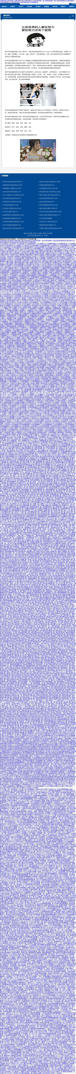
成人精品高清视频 (59, 485)
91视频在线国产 (50, 342)
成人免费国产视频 (40, 510)
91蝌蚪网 (21, 255)
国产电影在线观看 (26, 532)
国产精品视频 (65, 680)
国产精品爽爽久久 (34, 686)
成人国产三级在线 (65, 472)
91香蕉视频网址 (68, 380)
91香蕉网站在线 (63, 382)
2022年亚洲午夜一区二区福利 (60, 1022)
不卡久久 (15, 1013)
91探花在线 (39, 355)
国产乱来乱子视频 (18, 734)
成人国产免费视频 (60, 470)
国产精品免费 (27, 662)
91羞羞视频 (27, 390)
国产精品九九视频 (24, 643)
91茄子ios (45, 285)
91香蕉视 (36, 378)
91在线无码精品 (7, 409)
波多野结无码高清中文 (34, 994)
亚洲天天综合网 (28, 918)
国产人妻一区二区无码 (39, 794)
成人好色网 (36, 478)
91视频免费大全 (42, 324)
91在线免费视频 (61, 405)
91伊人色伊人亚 (12, 396)
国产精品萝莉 (57, 656)
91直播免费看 (61, 410)
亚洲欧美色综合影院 (68, 822)
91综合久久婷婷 (61, 429)
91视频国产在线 (53, 318)
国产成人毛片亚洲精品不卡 (47, 964)
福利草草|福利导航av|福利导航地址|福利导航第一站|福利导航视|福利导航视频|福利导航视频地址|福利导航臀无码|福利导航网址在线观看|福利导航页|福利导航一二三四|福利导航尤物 (37, 779)
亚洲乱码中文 (19, 892)
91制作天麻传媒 (65, 413)
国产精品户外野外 (34, 638)
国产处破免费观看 (40, 515)
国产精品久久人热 (44, 646)
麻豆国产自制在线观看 (29, 951)
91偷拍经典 (39, 363)
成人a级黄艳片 (52, 435)
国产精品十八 (43, 680)
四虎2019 (20, 1046)
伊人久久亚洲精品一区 (23, 834)
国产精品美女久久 (8, 659)
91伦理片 (10, 259)
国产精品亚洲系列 (52, 699)
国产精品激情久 (69, 638)
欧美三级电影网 (68, 853)
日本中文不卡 (42, 906)
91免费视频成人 (42, 275)
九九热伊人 (16, 1071)
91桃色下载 (27, 358)
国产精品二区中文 (52, 629)
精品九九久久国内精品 (53, 889)
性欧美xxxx (24, 992)
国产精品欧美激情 (24, 667)
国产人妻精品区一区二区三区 (51, 1016)
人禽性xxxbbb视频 (40, 975)
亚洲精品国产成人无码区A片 (21, 894)
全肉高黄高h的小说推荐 (35, 956)
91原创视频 (15, 404)
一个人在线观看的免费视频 (38, 1065)
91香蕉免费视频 (64, 377)
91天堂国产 (12, 359)
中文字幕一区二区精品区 (9, 789)
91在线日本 (4, 407)
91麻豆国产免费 (47, 261)
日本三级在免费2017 (66, 1046)
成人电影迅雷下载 (11, 448)
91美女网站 (7, 266)
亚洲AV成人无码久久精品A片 (46, 789)
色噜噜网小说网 (65, 962)
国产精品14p (56, 605)
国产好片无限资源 (62, 581)
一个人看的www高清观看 (21, 835)
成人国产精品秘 (49, 469)
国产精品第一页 (57, 626)
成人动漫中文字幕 (8, 458)
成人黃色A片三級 (57, 481)
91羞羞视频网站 (37, 390)
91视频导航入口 (40, 312)
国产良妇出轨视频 (26, 730)
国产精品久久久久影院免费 (61, 1040)
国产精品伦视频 (25, 656)
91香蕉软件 (29, 378)
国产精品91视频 (15, 610)
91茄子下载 (26, 286)
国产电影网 (54, 531)
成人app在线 (52, 434)
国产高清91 (23, 558)
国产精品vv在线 (10, 615)
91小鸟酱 (22, 386)
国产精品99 (57, 610)
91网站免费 (19, 367)
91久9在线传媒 (61, 247)
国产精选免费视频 (47, 721)
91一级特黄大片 (12, 393)
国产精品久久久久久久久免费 (16, 1014)
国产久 (63, 933)
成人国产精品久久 (37, 469)
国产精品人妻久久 (23, 672)
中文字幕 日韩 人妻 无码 (38, 922)
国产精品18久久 (32, 607)
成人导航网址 (52, 445)
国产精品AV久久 (42, 612)
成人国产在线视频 (65, 475)
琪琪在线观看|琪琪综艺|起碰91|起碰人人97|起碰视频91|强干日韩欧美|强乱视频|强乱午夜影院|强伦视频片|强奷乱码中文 (38, 744)
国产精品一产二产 (29, 700)
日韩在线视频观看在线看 (27, 941)
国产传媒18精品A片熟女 (36, 1043)
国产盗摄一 (64, 524)
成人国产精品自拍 (24, 470)
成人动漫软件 (20, 453)
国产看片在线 (59, 727)
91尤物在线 (39, 401)
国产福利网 (19, 551)
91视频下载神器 (20, 339)
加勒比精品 (36, 1016)
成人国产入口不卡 (52, 472)
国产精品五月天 (13, 694)
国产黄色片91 (13, 588)
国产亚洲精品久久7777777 (33, 1049)
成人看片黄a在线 (27, 494)
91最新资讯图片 (33, 434)
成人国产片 (9, 472)
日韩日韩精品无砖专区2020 (52, 994)
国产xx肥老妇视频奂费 (12, 1033)
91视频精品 (49, 320)
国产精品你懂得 (41, 665)
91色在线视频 (10, 301)
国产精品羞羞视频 (39, 697)
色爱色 (40, 1005)
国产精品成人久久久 (36, 865)
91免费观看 (58, 271)
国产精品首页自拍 (26, 684)
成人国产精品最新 (37, 470)
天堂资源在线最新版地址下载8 (35, 841)
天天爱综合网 (11, 937)
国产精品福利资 (46, 632)
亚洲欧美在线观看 (20, 962)
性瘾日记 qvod (14, 900)
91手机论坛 (15, 348)
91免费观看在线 (15, 272)
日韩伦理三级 (60, 932)
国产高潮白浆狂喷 (52, 556)
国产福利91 (63, 543)
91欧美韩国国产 (17, 282)
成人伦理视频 (36, 499)
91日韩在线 (26, 296)
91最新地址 (67, 431)
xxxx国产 (6, 1038)
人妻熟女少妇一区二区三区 (48, 797)
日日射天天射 (40, 856)
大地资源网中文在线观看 (50, 884)
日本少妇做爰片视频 (38, 800)
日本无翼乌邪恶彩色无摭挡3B (15, 878)
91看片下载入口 (70, 252)
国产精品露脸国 (33, 653)
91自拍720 (30, 420)
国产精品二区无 (26, 629)
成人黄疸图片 (55, 478)
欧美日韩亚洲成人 (69, 994)
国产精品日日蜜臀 (27, 675)
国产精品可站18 (32, 651)
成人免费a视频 (24, 505)
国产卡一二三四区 (62, 726)
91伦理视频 (17, 259)
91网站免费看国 (50, 367)
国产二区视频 (16, 537)
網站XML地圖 (28, 233)
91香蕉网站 (53, 382)
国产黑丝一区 (11, 583)
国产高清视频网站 (60, 569)
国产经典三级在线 (41, 600)
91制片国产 (39, 413)
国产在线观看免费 (50, 832)
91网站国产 (11, 367)
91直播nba (40, 410)
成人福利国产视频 (23, 461)
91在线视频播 (21, 407)
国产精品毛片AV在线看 (34, 1060)
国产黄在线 (68, 589)
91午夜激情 (59, 372)
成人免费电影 (21, 507)
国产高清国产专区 (47, 562)
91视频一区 (26, 340)
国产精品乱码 (29, 654)
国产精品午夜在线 (29, 696)
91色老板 (8, 299)
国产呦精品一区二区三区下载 (60, 919)
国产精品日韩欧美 (64, 673)
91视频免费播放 (30, 324)
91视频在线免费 (7, 344)
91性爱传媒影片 (40, 388)
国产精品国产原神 (67, 635)
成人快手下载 (7, 497)
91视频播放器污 (67, 309)
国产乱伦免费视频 (57, 735)
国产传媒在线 (6, 518)
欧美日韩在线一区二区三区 (26, 792)
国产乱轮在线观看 (46, 738)
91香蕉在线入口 (36, 385)
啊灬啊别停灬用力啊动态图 (39, 997)
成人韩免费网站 (25, 478)
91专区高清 (62, 416)
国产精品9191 (57, 608)
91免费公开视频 (48, 271)
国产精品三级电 (20, 677)
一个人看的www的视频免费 (12, 1016)
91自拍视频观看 (24, 424)
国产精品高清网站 (44, 634)
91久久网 (66, 248)
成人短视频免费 (19, 459)
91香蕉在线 (4, 385)
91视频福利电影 (35, 313)
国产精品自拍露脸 (19, 715)
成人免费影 (19, 1003)
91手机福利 (53, 347)
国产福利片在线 (35, 550)
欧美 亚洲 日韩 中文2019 (22, 930)
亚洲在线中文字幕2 (17, 813)
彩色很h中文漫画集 (10, 876)
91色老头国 (16, 299)
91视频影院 (67, 340)
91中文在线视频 (47, 415)
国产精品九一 (36, 643)
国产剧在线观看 (49, 726)
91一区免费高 (29, 394)
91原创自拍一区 (33, 404)
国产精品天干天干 (19, 689)
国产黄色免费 (65, 586)
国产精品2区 (11, 608)
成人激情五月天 (20, 483)
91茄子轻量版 (16, 286)
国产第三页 (52, 526)
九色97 (61, 845)
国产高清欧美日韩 (32, 567)
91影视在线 (17, 397)
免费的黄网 (63, 905)
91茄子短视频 (54, 285)
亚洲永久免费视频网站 (45, 848)
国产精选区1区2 (59, 721)
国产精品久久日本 (57, 646)
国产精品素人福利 (21, 688)
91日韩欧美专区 (7, 296)
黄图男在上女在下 (20, 968)
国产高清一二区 (25, 573)
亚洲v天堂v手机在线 (16, 933)
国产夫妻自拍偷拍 (42, 543)
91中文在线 (26, 415)
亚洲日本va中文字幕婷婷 (16, 1021)
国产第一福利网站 (24, 527)
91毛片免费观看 (45, 263)
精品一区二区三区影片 (22, 794)
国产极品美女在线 (46, 596)
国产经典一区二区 (54, 600)
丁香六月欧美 (9, 886)
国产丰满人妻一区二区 (49, 895)
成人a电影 (34, 435)
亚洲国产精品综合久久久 (36, 943)
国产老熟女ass (43, 729)
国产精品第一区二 (45, 626)
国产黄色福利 (35, 586)
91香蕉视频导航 (65, 378)
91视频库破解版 (7, 323)
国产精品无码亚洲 (64, 692)
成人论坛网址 (26, 501)
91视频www (24, 309)
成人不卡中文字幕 (21, 442)
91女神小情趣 (6, 282)
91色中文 (18, 301)
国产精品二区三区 (14, 629)
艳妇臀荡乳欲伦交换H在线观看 (39, 1070)
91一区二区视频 (10, 394)
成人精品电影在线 (10, 485)
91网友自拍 (4, 366)
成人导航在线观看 (64, 445)
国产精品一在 (33, 707)
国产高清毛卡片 (46, 566)
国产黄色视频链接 (24, 588)
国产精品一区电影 (67, 704)
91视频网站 (59, 332)
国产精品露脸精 (45, 653)
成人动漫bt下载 (21, 450)
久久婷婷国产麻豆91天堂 (26, 856)
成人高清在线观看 (17, 467)
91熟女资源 (49, 350)
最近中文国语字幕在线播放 (37, 959)
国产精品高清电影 (6, 634)
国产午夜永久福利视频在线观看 (14, 975)
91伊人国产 (59, 394)
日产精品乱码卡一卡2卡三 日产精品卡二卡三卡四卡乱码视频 (25, 1024)
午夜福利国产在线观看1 (22, 803)
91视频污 (14, 336)
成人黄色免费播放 (33, 480)
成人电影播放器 (36, 447)
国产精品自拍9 (32, 713)
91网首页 (50, 364)
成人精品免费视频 (68, 486)
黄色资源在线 (36, 835)
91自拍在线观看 (48, 428)
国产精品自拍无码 (34, 716)
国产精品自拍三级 (45, 715)
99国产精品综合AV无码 (12, 911)
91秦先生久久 (61, 286)
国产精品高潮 (57, 632)
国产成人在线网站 (40, 512)
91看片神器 (26, 252)
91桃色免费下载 (37, 356)
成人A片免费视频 (28, 437)
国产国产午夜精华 (54, 580)
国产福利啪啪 (13, 550)
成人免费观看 (52, 508)
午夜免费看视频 (63, 789)
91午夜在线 (19, 374)
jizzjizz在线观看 (34, 883)
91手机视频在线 (33, 348)
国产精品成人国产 (67, 621)
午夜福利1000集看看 (21, 1027)
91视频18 (53, 305)
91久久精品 (15, 248)
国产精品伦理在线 (13, 656)
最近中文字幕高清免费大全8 (58, 892)
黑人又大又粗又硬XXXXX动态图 (22, 864)
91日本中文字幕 (27, 294)
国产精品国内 (41, 637)
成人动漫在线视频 (59, 456)
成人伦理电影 (59, 497)
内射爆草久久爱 (30, 851)
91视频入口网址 (37, 329)
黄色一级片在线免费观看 (55, 968)
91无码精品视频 (40, 370)
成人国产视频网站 (13, 474)
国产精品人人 (47, 672)
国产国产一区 (65, 580)
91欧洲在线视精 (43, 283)
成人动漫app (11, 450)
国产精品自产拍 (46, 711)
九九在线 (18, 918)
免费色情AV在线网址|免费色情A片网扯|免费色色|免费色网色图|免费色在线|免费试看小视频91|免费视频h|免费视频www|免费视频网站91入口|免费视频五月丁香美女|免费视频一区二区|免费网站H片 (38, 771)
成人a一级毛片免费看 (64, 894)
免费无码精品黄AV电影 (46, 1067)
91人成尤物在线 (43, 290)
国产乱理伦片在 (53, 734)
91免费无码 (42, 279)
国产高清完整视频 (49, 570)
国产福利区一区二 (47, 550)
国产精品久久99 (30, 645)
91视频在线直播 (64, 344)
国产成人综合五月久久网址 (50, 1071)
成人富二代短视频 (68, 464)
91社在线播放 (15, 305)
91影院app (48, 397)
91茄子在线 (34, 286)
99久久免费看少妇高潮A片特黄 (55, 965)
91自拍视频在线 (15, 426)
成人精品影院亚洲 (21, 493)
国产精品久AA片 (60, 643)
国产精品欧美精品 (50, 667)
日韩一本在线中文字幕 (47, 970)
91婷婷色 (21, 363)
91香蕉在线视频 (48, 385)
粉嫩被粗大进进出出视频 (15, 851)
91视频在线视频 (19, 344)
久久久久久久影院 (13, 951)
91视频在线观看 (38, 342)
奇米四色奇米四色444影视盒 (50, 1048)
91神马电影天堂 (35, 305)
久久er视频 (11, 957)
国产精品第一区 (32, 626)
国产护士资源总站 (32, 585)
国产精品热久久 (38, 670)
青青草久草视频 (36, 857)
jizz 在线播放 (27, 1051)
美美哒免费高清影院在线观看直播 (32, 1068)
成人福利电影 (11, 461)
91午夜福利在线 (48, 372)
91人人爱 (63, 290)
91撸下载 (56, 258)
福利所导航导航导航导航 (30, 899)
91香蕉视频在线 (36, 382)
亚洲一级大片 (23, 938)
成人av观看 (61, 434)
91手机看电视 (62, 347)
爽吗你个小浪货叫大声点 (9, 824)
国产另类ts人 (37, 730)
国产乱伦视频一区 (21, 737)
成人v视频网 (22, 440)
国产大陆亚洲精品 (31, 518)
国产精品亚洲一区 (65, 699)
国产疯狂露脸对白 (46, 540)
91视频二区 (9, 313)
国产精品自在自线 (60, 718)
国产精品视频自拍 (50, 683)
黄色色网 (68, 918)
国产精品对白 (65, 627)
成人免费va (33, 505)
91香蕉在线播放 (13, 385)
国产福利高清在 (49, 547)
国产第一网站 (31, 529)
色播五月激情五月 (23, 881)
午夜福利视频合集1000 (38, 927)
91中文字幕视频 (9, 416)
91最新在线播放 (10, 434)
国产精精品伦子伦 (63, 602)
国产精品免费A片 (50, 662)
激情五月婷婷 (36, 881)
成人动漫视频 (29, 453)
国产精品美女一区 (60, 659)
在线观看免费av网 (39, 1019)
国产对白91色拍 (22, 534)
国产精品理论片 (63, 651)
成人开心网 (4, 494)
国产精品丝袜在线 (57, 686)
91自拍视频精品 (47, 424)
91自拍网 (64, 426)
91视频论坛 (47, 323)
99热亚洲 (71, 905)
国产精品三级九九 (45, 677)
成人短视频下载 (54, 459)
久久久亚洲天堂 (16, 840)
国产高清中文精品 (31, 577)
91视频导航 (30, 312)
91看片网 (41, 252)
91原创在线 (24, 404)
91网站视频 (27, 369)
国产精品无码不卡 (25, 692)
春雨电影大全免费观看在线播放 (27, 937)
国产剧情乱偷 (62, 723)
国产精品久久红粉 (67, 645)
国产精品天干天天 (32, 689)
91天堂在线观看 (40, 361)
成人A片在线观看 (52, 437)
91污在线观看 (29, 370)
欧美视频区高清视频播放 (19, 805)
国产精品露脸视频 (57, 653)
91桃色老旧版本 (25, 356)
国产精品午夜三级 (65, 694)
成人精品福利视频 (46, 485)
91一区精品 (21, 394)
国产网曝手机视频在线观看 (47, 945)
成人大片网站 (27, 443)
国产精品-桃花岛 (70, 688)
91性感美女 (50, 388)
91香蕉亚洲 (43, 383)
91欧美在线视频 (23, 283)
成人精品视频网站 (49, 489)
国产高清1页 (14, 558)
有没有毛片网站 (63, 895)
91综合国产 (40, 429)
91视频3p (60, 305)
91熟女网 (30, 350)
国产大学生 (58, 523)
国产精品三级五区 (10, 678)
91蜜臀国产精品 (12, 269)
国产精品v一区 (44, 615)
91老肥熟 (16, 256)
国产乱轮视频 (15, 738)
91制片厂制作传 (28, 413)
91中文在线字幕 (58, 415)
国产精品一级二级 (49, 702)
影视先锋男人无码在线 (49, 829)
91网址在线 (72, 369)
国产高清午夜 (57, 572)
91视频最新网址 (43, 347)
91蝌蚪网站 (29, 255)
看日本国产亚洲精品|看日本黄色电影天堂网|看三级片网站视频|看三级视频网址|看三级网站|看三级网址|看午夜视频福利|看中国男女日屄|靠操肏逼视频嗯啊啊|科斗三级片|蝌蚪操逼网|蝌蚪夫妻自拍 (37, 760)
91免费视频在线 (56, 277)
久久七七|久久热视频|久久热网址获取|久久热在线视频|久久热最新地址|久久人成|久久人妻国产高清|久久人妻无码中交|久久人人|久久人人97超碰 (37, 784)
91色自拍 (31, 301)
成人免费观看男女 (64, 508)
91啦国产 (59, 255)
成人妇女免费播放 (44, 464)
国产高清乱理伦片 (11, 566)
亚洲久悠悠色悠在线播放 (58, 1062)
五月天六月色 (24, 826)
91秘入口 (16, 267)
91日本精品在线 (44, 293)
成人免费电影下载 (59, 507)
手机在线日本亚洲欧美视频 (19, 927)
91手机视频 (24, 348)
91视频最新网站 (32, 347)
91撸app (36, 258)
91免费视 (13, 275)
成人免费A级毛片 (64, 504)
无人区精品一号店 (35, 976)
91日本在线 (6, 294)
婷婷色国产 (5, 997)
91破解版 (31, 285)
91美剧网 (66, 263)
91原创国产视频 (5, 404)
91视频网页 (30, 332)
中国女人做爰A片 (21, 818)
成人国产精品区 (61, 469)
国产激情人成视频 (24, 592)
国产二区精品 (59, 535)
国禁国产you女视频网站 (66, 841)
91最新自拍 (44, 434)
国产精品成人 (59, 619)
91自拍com (48, 420)
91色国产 (23, 298)
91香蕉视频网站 (56, 380)
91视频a (41, 307)
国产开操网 (11, 727)
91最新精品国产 (42, 432)
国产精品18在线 (44, 607)
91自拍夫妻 (47, 421)
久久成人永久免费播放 (27, 789)
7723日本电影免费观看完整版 (26, 822)
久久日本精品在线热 (58, 1037)
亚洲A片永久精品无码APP (20, 1041)
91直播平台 (70, 410)
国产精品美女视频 (47, 659)
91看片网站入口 (59, 252)
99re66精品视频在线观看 (56, 1003)
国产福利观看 (60, 547)
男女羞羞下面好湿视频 (18, 965)
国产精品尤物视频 (26, 708)
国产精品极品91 (53, 640)
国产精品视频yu (11, 681)
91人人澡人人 (6, 293)
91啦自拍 (10, 256)
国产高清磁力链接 (63, 559)
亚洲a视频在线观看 (57, 830)
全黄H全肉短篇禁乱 (64, 860)
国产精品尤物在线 (50, 708)
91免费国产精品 (35, 272)
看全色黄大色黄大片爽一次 (48, 940)
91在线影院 (37, 409)
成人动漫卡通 (18, 451)
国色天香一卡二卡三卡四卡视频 (61, 930)
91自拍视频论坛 (58, 424)
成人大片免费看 (17, 443)
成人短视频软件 (31, 459)
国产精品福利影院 (21, 632)
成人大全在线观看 (13, 445)
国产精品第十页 (21, 626)
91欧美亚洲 (59, 282)
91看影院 (48, 253)
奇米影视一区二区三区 (45, 941)
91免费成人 (63, 269)
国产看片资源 (69, 727)
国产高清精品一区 (60, 564)
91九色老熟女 (8, 245)
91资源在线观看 (55, 418)
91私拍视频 (26, 353)
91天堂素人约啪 (50, 359)
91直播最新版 (54, 412)
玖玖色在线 (65, 1056)
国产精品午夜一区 (16, 696)
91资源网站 (26, 418)
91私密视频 (17, 353)
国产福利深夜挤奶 (60, 550)
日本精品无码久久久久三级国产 (61, 916)
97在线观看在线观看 (51, 1005)
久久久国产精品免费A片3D (45, 843)
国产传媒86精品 (53, 515)
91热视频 (16, 290)
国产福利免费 (67, 548)
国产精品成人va (16, 621)
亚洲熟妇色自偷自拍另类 (55, 949)
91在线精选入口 (13, 405)
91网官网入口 (8, 364)
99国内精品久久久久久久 (42, 815)
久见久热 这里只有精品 (55, 927)
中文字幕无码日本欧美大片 (35, 908)
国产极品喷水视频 (59, 596)
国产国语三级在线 (36, 581)
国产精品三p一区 (63, 675)
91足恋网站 (59, 431)
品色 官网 (70, 829)
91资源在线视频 (66, 418)
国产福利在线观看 (33, 554)
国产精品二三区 (64, 629)
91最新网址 (68, 432)
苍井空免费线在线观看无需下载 (52, 881)
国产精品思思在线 (8, 688)
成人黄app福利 (45, 478)
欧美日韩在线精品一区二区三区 (30, 824)
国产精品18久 (22, 607)
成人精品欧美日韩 (19, 488)
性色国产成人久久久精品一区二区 (12, 843)
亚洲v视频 (61, 799)
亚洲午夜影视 (45, 1022)
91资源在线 (34, 418)
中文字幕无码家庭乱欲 (51, 1046)
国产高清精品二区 (24, 564)
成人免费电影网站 (33, 507)
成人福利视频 (56, 461)
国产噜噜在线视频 (17, 732)
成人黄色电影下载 (20, 480)
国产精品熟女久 (61, 684)
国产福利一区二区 (11, 553)
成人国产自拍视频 (39, 477)
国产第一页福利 (55, 529)
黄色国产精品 (61, 911)
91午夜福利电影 (25, 372)
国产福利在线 (59, 553)
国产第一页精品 (66, 529)
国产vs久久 (61, 929)
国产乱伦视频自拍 (34, 737)
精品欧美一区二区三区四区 (18, 883)
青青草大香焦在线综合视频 (15, 914)
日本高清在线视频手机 (25, 910)
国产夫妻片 (68, 542)
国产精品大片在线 (31, 624)
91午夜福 (8, 372)
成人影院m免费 (36, 1073)
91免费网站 (66, 277)
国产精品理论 (52, 651)
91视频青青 (42, 328)
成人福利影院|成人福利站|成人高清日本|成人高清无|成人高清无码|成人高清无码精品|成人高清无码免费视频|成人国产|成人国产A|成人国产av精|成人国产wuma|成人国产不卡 (37, 775)
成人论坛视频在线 (14, 501)
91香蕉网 (46, 382)
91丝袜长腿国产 (7, 353)
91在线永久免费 (47, 409)
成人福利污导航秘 (13, 462)
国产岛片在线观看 (17, 524)
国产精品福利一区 (8, 632)
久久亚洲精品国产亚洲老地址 (29, 1048)
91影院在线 (14, 399)
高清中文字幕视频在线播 (9, 938)
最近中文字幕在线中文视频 (9, 992)
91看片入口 (17, 252)
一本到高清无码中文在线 (38, 805)
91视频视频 (16, 331)
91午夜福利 (16, 372)
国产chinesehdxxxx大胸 (39, 1030)
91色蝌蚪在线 (61, 298)
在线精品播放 (8, 1011)
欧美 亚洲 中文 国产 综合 (49, 826)
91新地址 (13, 388)
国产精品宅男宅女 (24, 710)
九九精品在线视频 (22, 868)
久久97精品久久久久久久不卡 (25, 949)
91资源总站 (7, 420)
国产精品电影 (18, 627)
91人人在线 (53, 291)
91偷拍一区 (47, 363)
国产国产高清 (67, 578)
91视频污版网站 (23, 336)
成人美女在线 (24, 504)
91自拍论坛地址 (37, 423)
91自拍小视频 (13, 428)
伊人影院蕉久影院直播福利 (58, 1041)
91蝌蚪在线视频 (50, 255)
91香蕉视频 (44, 378)
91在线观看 (72, 404)
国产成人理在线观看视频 (26, 821)
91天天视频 (62, 361)
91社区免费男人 (33, 302)
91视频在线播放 (27, 342)
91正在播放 (24, 410)
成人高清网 (37, 466)
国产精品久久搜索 (8, 648)
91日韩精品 (53, 294)
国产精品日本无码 (29, 673)
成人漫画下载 (49, 501)
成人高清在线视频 (44, 467)
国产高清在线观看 (55, 575)
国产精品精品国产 (36, 642)
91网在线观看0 (41, 366)
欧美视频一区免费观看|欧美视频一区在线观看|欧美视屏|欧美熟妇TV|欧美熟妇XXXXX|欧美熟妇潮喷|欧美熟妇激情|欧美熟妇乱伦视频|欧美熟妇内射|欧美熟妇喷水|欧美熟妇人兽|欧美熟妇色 (37, 758)
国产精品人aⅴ (60, 670)
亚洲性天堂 (61, 945)
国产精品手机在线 (13, 684)
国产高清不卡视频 (17, 559)
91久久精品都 (24, 248)
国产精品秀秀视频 (52, 697)
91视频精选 (27, 321)
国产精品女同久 (62, 665)
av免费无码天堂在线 (36, 992)
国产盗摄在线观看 (11, 526)
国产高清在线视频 (17, 577)
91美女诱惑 (27, 266)
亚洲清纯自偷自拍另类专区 (26, 1025)
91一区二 (36, 393)
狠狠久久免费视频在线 (15, 1049)
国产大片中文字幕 (11, 523)
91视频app (47, 307)
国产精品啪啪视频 (37, 669)
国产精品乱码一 (64, 654)
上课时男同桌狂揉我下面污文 (31, 808)
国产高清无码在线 (32, 572)
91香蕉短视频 (38, 375)
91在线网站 (65, 407)
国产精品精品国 (23, 642)
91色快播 (70, 298)
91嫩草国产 (53, 280)
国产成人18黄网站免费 (8, 856)
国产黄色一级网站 (47, 588)
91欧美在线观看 (12, 283)
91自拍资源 (70, 428)
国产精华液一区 (50, 602)
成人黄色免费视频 (59, 480)
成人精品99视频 (51, 483)
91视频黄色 (19, 320)
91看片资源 (24, 253)
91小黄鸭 (8, 386)
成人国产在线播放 (39, 475)
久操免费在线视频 (10, 1035)
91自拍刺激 (64, 420)
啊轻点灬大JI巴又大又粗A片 (13, 1006)
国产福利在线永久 (8, 556)
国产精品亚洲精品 (13, 699)
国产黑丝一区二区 (23, 583)
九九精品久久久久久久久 (36, 853)
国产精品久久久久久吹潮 (43, 854)
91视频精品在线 (17, 321)
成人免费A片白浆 (12, 505)
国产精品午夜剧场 (39, 694)
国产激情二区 (24, 591)
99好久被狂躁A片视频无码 (33, 905)
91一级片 (3, 393)
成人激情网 (11, 483)
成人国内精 (6, 478)
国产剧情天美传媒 (10, 724)
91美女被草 (9, 264)
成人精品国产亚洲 (6, 486)
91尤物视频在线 (28, 401)
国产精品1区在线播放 (26, 862)
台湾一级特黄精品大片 (8, 821)
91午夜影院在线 (9, 374)
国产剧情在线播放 (36, 724)
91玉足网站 (55, 402)
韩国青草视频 (68, 1016)
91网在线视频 (52, 366)
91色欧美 (37, 299)
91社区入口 (55, 302)
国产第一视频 (21, 529)
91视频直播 (11, 345)
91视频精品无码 (70, 320)
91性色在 (3, 390)
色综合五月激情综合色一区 (13, 921)
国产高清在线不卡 (42, 575)
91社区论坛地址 (22, 302)
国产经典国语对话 (28, 600)
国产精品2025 (66, 607)
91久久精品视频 (46, 248)
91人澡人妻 (16, 293)
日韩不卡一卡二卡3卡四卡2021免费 (51, 900)
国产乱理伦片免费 (41, 734)
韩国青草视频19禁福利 (25, 815)
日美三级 (12, 802)
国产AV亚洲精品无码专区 (45, 880)
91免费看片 (45, 274)
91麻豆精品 (57, 261)
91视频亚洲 (6, 340)
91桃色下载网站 (37, 358)
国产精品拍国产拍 (50, 669)
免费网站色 (50, 932)
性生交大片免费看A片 (54, 853)
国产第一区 (61, 527)
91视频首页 (42, 331)
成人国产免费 (49, 470)
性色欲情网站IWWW (51, 887)
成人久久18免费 (69, 493)
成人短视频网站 (42, 459)
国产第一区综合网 (10, 529)
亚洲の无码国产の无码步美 (19, 1038)
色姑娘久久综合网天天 (8, 906)
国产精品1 (53, 604)
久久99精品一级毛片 (24, 1037)
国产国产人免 (33, 580)
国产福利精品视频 (21, 548)
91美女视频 (57, 264)
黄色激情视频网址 (51, 873)
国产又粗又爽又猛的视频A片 (10, 940)
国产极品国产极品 (23, 596)
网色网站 (70, 965)
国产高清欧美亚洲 (45, 567)
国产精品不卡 (50, 618)
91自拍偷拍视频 (43, 426)
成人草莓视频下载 (44, 442)
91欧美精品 (27, 282)
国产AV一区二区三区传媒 (54, 1068)
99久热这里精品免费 (42, 886)
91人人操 (69, 290)
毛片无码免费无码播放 (62, 848)
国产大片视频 (59, 520)
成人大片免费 (69, 442)
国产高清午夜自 (67, 572)
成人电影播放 (26, 447)
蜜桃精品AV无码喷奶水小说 (30, 895)
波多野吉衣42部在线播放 (38, 986)
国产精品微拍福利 (39, 691)
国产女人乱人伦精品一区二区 (24, 1057)
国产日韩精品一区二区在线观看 (63, 854)
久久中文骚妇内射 (42, 916)
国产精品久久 (20, 645)
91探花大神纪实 (47, 353)
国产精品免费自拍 (65, 664)
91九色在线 (6, 247)
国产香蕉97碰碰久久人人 (52, 1056)
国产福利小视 (38, 551)
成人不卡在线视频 (8, 442)
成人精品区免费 (51, 488)
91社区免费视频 (45, 302)
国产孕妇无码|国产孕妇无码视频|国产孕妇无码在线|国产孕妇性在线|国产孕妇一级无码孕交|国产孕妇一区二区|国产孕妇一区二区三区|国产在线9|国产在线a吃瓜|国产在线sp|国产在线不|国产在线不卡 (37, 765)
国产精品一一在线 (21, 707)
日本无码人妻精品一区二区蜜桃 (32, 816)
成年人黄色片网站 (66, 1057)
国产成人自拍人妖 (54, 512)
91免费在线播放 (68, 279)
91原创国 (63, 402)
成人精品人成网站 (63, 488)
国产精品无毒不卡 (65, 691)
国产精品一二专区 (14, 702)
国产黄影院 (60, 589)
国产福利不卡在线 (31, 545)
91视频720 (66, 305)
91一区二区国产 (53, 393)
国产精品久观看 (9, 645)
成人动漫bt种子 (32, 450)
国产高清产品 (29, 559)
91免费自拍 (37, 280)
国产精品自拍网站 (21, 716)
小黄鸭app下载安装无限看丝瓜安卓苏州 (30, 957)
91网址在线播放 (5, 370)
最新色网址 (16, 952)
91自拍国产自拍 (9, 423)
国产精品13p (47, 605)
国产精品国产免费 (54, 635)
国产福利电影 (5, 547)
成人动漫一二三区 (37, 455)
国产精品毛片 (13, 658)
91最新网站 (60, 432)
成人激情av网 (68, 481)
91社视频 (7, 305)
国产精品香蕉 (54, 696)
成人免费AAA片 (42, 504)
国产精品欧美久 (62, 667)
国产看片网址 (49, 727)
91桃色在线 (59, 358)
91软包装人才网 (65, 296)
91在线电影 (63, 404)
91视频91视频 (6, 307)
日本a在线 (62, 829)
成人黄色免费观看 (46, 480)
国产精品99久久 (30, 612)
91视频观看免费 (10, 315)
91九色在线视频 (38, 247)
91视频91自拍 (16, 307)
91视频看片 (55, 321)
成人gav (41, 439)
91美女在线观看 (45, 266)
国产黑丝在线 (34, 583)
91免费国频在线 (69, 272)
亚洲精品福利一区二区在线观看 (34, 840)
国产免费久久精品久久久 (29, 900)
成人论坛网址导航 (37, 501)
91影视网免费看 (66, 396)
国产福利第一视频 (57, 545)
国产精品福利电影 (46, 631)
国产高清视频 (23, 569)
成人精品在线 (33, 493)
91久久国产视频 (5, 248)
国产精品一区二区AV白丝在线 (33, 1052)
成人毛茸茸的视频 (33, 502)
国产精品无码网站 (38, 692)
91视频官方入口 (45, 315)
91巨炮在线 (47, 250)
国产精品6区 (39, 608)
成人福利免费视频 (36, 461)
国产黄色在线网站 (36, 589)
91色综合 (38, 301)
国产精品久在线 (23, 650)
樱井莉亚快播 (61, 935)
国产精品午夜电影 (26, 694)
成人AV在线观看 (24, 435)
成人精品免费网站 (6, 488)
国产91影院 (65, 1002)
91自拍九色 (27, 423)
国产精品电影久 (28, 627)
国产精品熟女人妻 (10, 686)
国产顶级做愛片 (10, 534)
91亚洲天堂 (32, 391)
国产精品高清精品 (19, 634)
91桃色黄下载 (15, 356)
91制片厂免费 (6, 413)
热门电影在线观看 (17, 791)
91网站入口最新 (17, 369)
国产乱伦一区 (46, 737)
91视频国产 (42, 317)
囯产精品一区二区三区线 (57, 954)
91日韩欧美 (61, 294)
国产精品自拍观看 (6, 715)
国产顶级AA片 (51, 532)
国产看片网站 (39, 727)
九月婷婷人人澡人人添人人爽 (17, 986)
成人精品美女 (31, 486)
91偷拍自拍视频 (65, 363)
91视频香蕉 (52, 339)
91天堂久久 (32, 359)
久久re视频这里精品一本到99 (57, 910)
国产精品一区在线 (57, 705)
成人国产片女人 (19, 472)
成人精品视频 (13, 489)
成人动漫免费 (28, 451)
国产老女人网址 (32, 729)
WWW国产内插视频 (33, 914)
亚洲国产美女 (11, 1019)
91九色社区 (26, 245)
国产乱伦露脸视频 (44, 735)
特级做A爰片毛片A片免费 (28, 849)
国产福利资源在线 (31, 556)
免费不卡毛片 (51, 894)
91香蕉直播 (70, 385)
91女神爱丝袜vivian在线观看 (21, 873)
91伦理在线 (26, 259)
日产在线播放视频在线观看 (27, 797)
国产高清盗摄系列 (11, 561)
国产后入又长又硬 (59, 583)
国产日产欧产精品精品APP (50, 883)
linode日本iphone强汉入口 (48, 929)
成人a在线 (14, 439)
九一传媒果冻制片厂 (60, 857)
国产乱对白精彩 (43, 732)
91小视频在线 (52, 386)
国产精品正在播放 (37, 710)
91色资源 (25, 301)
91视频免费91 (8, 324)
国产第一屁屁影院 (50, 527)
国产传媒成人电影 (65, 515)
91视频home (7, 309)
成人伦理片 (27, 499)
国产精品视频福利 (35, 681)
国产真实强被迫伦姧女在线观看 (51, 899)
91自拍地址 (29, 421)
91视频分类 (17, 313)
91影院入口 (68, 397)
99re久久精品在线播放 (8, 815)
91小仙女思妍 (69, 386)
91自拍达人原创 (19, 421)
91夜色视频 (61, 391)
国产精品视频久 (47, 681)
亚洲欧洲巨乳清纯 (12, 1022)
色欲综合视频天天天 (53, 908)
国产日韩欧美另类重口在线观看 (41, 802)
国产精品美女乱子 (34, 659)
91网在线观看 (31, 366)
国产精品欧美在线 (24, 669)
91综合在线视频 (48, 431)
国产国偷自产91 (10, 581)
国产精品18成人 (11, 607)
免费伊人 (53, 799)
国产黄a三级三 (44, 585)
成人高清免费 (5, 466)
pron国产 (7, 1041)
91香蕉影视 (63, 383)
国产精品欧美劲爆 (37, 667)
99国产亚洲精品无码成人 (9, 1048)
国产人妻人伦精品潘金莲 (64, 1067)
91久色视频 (39, 250)
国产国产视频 (43, 580)
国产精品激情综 (18, 640)
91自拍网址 (4, 428)
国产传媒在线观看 (18, 518)
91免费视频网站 (45, 277)
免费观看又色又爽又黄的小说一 (35, 892)
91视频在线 (17, 342)
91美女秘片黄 (29, 264)
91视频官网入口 (12, 317)
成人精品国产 (70, 485)
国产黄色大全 (25, 586)
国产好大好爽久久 (49, 581)
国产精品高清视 (31, 634)
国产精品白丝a (25, 616)
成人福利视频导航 (67, 461)
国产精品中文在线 (60, 710)
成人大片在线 (50, 443)
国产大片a (58, 518)
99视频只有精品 (11, 991)
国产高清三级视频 (11, 569)
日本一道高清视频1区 (61, 959)
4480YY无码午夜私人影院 (9, 970)
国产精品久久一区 (60, 648)
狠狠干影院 (32, 887)
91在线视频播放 (32, 407)
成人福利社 (47, 461)
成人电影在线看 (36, 448)
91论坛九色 (34, 259)
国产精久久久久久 (11, 604)
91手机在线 (44, 348)
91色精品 (47, 298)
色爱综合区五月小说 (66, 838)
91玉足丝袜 (47, 402)
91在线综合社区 (66, 409)
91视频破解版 (33, 328)
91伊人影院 (29, 396)
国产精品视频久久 (60, 681)
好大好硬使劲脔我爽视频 (57, 810)
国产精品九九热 (12, 643)
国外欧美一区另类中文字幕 (26, 906)
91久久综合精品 (28, 250)
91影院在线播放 (24, 399)
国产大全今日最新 (34, 523)
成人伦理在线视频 (67, 499)
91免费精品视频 (35, 274)
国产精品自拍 (21, 713)
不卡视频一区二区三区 (29, 1033)
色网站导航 (61, 984)
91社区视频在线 (7, 304)
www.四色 (34, 830)
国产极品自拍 (5, 599)
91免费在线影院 (26, 280)
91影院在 (7, 399)
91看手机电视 (39, 253)
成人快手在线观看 (19, 497)
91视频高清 (57, 313)
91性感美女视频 (60, 388)
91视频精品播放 (58, 320)
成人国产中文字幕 (16, 477)
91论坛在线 (51, 259)
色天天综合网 (56, 933)
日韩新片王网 (53, 868)
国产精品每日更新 (25, 658)
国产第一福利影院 (37, 527)
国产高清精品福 (36, 564)
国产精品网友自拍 (16, 691)
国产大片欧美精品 (47, 520)
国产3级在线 (67, 998)
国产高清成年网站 (40, 559)
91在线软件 (12, 407)
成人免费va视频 (43, 505)
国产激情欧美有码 (11, 592)
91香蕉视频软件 (35, 380)
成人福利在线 (47, 462)
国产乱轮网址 (25, 738)
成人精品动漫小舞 (23, 485)
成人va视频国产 (12, 440)
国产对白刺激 (33, 534)
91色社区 (43, 299)
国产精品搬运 (61, 616)
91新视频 (20, 388)
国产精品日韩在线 (14, 675)
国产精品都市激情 (54, 627)
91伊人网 (21, 396)
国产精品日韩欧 (51, 673)
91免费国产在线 (58, 272)
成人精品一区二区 (8, 493)
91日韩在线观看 (35, 296)
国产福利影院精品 (47, 553)
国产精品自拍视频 (58, 715)
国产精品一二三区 (63, 700)
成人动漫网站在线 (11, 455)
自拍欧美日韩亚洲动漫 (20, 897)
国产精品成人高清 (54, 621)
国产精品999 (65, 610)
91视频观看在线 (33, 315)
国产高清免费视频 (6, 567)
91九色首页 (54, 245)
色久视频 (69, 813)
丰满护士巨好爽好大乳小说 (66, 816)
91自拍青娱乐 (67, 423)
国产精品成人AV (70, 619)
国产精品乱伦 (69, 653)
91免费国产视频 (46, 272)
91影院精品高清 (57, 397)
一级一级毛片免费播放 (67, 868)
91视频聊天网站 (28, 323)
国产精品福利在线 (34, 632)
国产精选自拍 (21, 723)
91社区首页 (17, 304)
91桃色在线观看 (68, 358)
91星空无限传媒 (28, 388)
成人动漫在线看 (33, 456)
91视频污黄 (55, 336)
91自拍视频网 (69, 424)
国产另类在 (69, 730)
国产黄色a (16, 586)
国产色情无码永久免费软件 (15, 913)
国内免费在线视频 (52, 838)
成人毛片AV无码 (60, 501)
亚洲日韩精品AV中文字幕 (46, 792)
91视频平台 (24, 328)
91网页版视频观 (59, 364)
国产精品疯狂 (13, 631)
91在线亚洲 (17, 409)
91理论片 (10, 258)
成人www (30, 440)
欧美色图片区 (32, 964)
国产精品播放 (41, 618)
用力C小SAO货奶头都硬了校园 (30, 872)
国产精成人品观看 (13, 602)
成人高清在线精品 (31, 467)
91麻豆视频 (9, 263)
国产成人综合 (65, 512)
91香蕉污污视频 (15, 383)
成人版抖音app (51, 440)
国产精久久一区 (23, 604)
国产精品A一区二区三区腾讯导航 (14, 838)
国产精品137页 (37, 605)
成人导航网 (34, 445)
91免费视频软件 (23, 277)
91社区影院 (44, 304)
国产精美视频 (44, 604)
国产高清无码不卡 (6, 572)
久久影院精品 (70, 1003)
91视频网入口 (21, 332)
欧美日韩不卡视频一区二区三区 (15, 827)
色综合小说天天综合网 (66, 819)
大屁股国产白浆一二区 (54, 943)
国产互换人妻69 (7, 585)
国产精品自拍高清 (69, 713)
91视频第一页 (59, 312)
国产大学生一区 (68, 523)
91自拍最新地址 (12, 429)
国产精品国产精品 (40, 635)
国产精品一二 (41, 700)
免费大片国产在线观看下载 (30, 1071)
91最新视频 (52, 432)
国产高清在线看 (68, 575)
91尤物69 (56, 399)
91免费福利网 (26, 271)
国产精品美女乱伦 (21, 659)
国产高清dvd (39, 558)
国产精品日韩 (41, 673)
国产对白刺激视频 (44, 534)
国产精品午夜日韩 (52, 694)
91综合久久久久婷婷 (53, 859)
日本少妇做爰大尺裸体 (28, 960)
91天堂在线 (19, 361)
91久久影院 (19, 250)
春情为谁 (24, 952)
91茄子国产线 (64, 285)
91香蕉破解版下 (19, 378)
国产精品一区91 (28, 704)
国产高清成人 (52, 559)
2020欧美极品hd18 (30, 989)
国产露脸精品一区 (31, 732)
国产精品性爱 (14, 697)
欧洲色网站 (27, 1016)
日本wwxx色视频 (30, 945)
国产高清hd (48, 558)
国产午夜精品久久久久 (26, 972)
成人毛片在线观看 (20, 502)
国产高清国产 (24, 562)
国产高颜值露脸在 (31, 578)
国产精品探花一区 (44, 688)
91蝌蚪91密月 (5, 255)
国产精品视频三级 (10, 683)
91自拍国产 (64, 421)
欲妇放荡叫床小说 (69, 1044)
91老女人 (35, 256)
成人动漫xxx (50, 450)
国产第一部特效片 (62, 526)
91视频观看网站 (22, 315)
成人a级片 (10, 437)
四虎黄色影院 (54, 827)
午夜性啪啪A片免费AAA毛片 (38, 1062)
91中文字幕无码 (30, 416)
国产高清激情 (70, 562)
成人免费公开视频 (41, 508)
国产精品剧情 (60, 650)
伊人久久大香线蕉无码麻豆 (60, 834)
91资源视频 (11, 418)
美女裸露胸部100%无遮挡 (53, 992)
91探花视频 (19, 355)
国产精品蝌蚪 (8, 651)
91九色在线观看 (27, 247)
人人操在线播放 (28, 987)
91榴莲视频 (29, 258)
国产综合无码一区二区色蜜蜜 (34, 837)
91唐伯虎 (69, 355)
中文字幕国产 (11, 792)
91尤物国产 (64, 399)
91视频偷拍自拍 (68, 331)
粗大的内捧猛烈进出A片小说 (11, 1005)
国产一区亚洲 (35, 826)
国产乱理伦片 (29, 734)
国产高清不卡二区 (68, 558)
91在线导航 (55, 404)
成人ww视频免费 (40, 440)
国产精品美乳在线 (21, 661)
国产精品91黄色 (68, 608)
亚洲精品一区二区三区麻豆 (25, 845)
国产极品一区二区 (29, 597)
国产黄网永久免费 (49, 589)
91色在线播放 (65, 299)
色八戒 (27, 791)
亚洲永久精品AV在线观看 (56, 948)
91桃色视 (58, 356)
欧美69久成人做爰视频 (67, 995)
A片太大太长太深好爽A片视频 (64, 960)
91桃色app (6, 356)
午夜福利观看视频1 (61, 1025)
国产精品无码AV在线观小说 (39, 807)
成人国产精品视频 (11, 470)
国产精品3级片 (29, 608)
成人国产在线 (27, 475)
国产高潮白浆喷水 (65, 556)
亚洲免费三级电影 (59, 972)
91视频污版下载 (35, 336)
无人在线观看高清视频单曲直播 (52, 978)
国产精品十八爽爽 (54, 680)
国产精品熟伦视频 (39, 684)
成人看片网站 (11, 496)
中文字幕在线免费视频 (60, 903)
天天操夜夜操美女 (69, 878)
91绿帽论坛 (67, 259)
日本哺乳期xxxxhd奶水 (41, 926)
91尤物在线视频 (19, 402)
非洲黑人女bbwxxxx (22, 830)
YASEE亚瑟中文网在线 (8, 932)
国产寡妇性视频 (56, 578)
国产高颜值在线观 (44, 578)
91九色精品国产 (30, 244)
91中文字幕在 (41, 416)
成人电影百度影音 (14, 447)
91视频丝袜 (59, 331)
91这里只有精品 (13, 410)
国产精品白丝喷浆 (36, 616)
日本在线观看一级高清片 (67, 983)
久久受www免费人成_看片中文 (51, 867)
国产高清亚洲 (14, 573)
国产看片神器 (29, 727)
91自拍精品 (19, 423)
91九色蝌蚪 (40, 244)
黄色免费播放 (66, 908)
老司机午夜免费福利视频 (18, 811)
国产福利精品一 (33, 548)
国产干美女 (42, 556)
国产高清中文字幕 (44, 577)
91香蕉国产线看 (22, 377)
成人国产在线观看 (52, 475)
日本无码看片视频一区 (12, 1002)
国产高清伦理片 (35, 566)
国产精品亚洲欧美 (26, 699)
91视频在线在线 (53, 344)
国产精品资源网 (35, 711)
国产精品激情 (59, 638)
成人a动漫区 (42, 435)
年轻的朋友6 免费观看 (43, 991)
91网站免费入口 (61, 367)
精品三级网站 (5, 840)
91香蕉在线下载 (59, 385)
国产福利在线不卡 (8, 554)
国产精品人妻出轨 (10, 672)
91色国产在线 (31, 298)
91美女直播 (67, 266)
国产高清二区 (67, 561)
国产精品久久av (41, 645)
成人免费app (53, 504)
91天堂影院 (11, 361)
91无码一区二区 (63, 370)
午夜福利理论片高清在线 (19, 924)
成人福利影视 (37, 462)
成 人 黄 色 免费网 (35, 897)
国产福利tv (7, 545)
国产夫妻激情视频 (19, 542)
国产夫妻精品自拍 (57, 542)
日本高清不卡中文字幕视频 (56, 1019)
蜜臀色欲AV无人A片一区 (35, 1021)
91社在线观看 (25, 305)
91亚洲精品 (16, 391)
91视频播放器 (56, 309)
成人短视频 (62, 458)
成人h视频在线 (49, 439)
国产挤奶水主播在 (16, 599)
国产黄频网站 (62, 585)
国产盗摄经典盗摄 (31, 524)
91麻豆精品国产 (66, 261)
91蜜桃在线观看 (65, 267)
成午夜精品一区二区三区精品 (29, 984)
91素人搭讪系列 (35, 353)
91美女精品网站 (19, 264)
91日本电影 (35, 293)
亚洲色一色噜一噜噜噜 (36, 811)
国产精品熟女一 (22, 686)
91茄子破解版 (6, 286)
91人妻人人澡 (54, 290)
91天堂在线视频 (51, 361)
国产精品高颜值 (69, 634)
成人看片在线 (31, 496)
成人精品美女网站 (42, 486)
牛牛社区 (53, 1038)
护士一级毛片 (21, 810)
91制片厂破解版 (17, 413)
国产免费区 (40, 1057)
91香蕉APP (67, 374)
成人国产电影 (68, 467)
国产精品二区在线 (39, 629)
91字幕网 (33, 429)
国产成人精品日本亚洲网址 (14, 837)
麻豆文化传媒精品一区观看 (17, 832)
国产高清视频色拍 (47, 569)
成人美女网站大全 (13, 504)
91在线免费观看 (50, 405)
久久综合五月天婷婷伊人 (59, 997)
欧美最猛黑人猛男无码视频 (41, 803)
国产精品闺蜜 (5, 635)
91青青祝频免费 (12, 288)
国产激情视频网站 (60, 592)
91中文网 (18, 415)
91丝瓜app (56, 350)
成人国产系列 (49, 474)
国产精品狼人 (43, 651)
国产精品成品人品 (47, 619)
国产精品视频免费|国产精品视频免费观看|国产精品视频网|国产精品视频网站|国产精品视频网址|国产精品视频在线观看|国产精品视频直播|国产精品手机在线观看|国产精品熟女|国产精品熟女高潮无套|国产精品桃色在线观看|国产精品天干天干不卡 (38, 752)
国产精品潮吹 (36, 619)
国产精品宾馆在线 (29, 618)
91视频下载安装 (38, 337)
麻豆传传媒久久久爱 (31, 1063)
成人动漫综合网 (20, 458)
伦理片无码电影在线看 (64, 792)
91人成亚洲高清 (32, 290)
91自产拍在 (16, 420)
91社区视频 (63, 302)
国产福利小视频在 (61, 551)
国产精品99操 (10, 612)
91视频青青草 (51, 328)
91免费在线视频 (15, 280)
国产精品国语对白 (52, 637)
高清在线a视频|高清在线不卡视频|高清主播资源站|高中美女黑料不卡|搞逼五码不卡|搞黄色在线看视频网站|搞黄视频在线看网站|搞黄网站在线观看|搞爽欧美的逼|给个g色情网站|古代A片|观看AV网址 (38, 742)
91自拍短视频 (38, 421)
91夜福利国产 (51, 391)
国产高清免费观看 (69, 566)
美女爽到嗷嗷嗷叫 (61, 902)
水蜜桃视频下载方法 (36, 889)
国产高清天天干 (23, 570)
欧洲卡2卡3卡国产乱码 (15, 841)
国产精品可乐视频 (19, 651)
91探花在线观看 (48, 355)
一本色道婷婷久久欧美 (34, 1044)
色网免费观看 (52, 841)
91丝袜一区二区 (19, 351)
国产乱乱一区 (11, 735)
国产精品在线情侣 (11, 710)
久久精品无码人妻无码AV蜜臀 (23, 1032)
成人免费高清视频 (28, 508)
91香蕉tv (7, 375)
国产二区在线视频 (14, 539)
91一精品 (30, 393)
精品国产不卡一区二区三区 (24, 886)
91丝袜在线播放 (60, 351)
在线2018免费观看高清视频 (29, 1022)
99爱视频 (6, 927)
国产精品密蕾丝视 (6, 662)
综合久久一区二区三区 (19, 973)
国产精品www (55, 615)
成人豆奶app (31, 458)
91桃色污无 (19, 358)
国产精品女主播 (12, 667)
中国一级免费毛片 (52, 821)
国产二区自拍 (26, 539)
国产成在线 (70, 513)
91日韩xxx (36, 294)
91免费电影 (72, 269)
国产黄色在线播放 (60, 588)
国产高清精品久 (48, 564)
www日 (50, 959)
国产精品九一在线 (47, 643)
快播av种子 (25, 857)
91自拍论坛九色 (48, 423)
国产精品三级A (9, 677)
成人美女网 (67, 502)
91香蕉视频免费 (23, 380)
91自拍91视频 (39, 420)
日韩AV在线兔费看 (20, 1043)
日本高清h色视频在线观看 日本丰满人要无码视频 (55, 1033)
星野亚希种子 (47, 857)
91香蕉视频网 (46, 380)
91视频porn (15, 309)
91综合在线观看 (37, 431)
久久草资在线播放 (56, 926)
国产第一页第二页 (42, 529)
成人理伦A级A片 (31, 497)
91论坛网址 (42, 259)
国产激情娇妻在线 (36, 591)
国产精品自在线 (22, 718)
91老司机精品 (60, 256)
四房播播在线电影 (41, 810)
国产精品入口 (39, 675)
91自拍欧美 (59, 423)
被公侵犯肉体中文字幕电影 (29, 846)
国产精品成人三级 (29, 623)
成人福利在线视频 (21, 464)
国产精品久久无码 (34, 648)
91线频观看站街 (48, 374)
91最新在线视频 (22, 434)
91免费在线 (59, 279)
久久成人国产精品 (17, 905)
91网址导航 (55, 369)
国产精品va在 (63, 613)
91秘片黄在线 (8, 267)
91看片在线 (4, 253)
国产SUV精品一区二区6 (14, 1063)
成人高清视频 (27, 466)
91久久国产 (71, 247)
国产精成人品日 (26, 602)
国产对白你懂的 (56, 534)
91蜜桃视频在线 (47, 267)
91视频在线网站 (30, 344)
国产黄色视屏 (36, 588)
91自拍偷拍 (34, 426)
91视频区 (69, 328)
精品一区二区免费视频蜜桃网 (60, 870)
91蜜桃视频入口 (35, 267)
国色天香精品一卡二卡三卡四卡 (18, 800)
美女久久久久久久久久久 (39, 791)
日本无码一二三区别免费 (10, 1054)
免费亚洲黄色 (62, 891)
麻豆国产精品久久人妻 (8, 854)
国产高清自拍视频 (67, 577)
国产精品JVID (33, 613)
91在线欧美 (72, 405)
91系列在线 (39, 374)
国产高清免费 (57, 566)
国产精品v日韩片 (33, 615)
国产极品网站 (8, 597)
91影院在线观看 (35, 399)
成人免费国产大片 (27, 510)
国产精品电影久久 (40, 627)
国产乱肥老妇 (54, 732)
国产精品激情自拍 (6, 640)
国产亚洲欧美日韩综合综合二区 (24, 1011)
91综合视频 (72, 429)
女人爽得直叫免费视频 (8, 959)
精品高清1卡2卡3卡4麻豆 (35, 878)
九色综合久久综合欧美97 (62, 1011)
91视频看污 (63, 321)
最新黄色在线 (51, 891)
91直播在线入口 (35, 412)
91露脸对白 (70, 258)
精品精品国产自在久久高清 (48, 876)
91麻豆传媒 (9, 261)
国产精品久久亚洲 (47, 648)
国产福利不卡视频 (17, 545)
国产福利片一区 (23, 550)
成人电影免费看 (61, 447)
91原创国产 (70, 402)
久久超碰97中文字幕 (18, 1060)
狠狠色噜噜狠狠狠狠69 (49, 914)
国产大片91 (50, 518)
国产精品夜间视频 (16, 700)
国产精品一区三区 (44, 705)
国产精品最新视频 (60, 719)
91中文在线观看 (35, 415)
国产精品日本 (18, 673)
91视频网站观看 (15, 334)
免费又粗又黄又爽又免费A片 (39, 875)
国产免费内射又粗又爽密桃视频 (52, 921)
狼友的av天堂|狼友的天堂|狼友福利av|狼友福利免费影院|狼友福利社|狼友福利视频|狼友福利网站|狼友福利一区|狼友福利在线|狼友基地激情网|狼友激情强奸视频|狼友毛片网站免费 (38, 777)
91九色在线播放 (15, 247)
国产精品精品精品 (49, 642)
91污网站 (21, 370)
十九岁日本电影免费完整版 (54, 956)
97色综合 (12, 868)
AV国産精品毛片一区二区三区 (63, 946)
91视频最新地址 (20, 347)
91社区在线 (52, 304)
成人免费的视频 (10, 507)
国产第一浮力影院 (11, 527)
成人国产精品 (26, 469)
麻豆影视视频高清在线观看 (12, 848)
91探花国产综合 (9, 355)
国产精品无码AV (12, 692)
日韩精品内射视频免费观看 (59, 1027)
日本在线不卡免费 (45, 1054)
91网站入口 (7, 369)
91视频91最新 (26, 307)
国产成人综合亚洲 (27, 513)
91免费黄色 (4, 274)
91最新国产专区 (20, 432)
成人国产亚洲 (59, 474)
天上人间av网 (23, 807)
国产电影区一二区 (43, 531)
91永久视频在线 (47, 399)
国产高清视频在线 (11, 570)
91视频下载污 (43, 339)
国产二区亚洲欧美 (41, 537)
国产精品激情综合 (31, 640)
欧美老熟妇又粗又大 (52, 1057)
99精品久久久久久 (12, 960)
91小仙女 (61, 386)
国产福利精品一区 (46, 548)
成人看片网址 (21, 496)
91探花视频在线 (28, 355)
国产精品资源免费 (23, 711)
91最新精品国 (31, 432)
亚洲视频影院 (44, 827)
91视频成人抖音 (32, 310)
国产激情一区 (10, 594)
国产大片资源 (23, 523)
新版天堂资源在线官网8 (54, 800)
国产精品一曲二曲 (8, 707)
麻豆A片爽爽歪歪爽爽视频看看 (48, 1017)
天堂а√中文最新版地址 (50, 835)
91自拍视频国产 (35, 424)
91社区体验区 (26, 304)
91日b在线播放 (25, 293)
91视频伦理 (39, 323)
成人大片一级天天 (39, 443)
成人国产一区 (69, 474)
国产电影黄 (33, 531)
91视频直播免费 (20, 345)
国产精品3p (20, 608)
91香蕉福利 (58, 375)
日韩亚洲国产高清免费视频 (49, 846)
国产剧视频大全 (25, 726)
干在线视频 (33, 938)
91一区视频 (39, 394)
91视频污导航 (46, 336)
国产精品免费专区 (52, 664)
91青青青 (69, 286)
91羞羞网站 (47, 390)
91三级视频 (7, 298)
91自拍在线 (39, 428)
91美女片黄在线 (47, 264)
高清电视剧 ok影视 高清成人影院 (27, 1040)
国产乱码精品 (58, 738)
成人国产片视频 (30, 472)
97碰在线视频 (12, 797)
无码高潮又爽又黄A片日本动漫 (55, 987)
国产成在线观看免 (16, 515)
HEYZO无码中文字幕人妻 (41, 1037)
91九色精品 (21, 244)
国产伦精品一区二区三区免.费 (16, 859)
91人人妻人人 (23, 291)
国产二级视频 (26, 535)
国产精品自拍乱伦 (32, 715)
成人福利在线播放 (58, 462)
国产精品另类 (11, 653)
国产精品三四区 (46, 678)
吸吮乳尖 (6, 795)
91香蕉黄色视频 (45, 377)
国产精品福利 (23, 631)
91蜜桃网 (56, 267)
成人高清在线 (69, 466)
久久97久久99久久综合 (35, 965)
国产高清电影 (34, 561)
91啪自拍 (68, 283)
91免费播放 (44, 269)
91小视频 (35, 386)
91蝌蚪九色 (14, 255)
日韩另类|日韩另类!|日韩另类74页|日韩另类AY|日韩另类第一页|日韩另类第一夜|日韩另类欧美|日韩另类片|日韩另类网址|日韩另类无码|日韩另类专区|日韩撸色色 (37, 241)
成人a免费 (17, 437)
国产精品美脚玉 (50, 658)
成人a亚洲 (7, 439)
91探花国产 (65, 353)
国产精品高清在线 (57, 634)
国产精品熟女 (50, 684)
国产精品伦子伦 (46, 656)
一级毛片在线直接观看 (54, 1029)
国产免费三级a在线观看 (46, 951)
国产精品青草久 (62, 669)
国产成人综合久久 (14, 513)
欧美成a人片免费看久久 (20, 922)
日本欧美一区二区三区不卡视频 (29, 829)
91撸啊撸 (42, 258)
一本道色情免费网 (6, 962)
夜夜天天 (21, 1035)
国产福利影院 (36, 553)
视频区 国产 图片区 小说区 (64, 938)
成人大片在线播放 (62, 443)
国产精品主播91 (10, 711)
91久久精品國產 (35, 248)
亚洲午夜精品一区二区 (42, 933)
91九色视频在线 (43, 245)
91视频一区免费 (57, 340)
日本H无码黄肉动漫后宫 (48, 937)
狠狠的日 (6, 965)
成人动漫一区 (49, 455)
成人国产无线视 (38, 474)
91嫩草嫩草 (62, 280)
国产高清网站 (60, 570)
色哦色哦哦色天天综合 (52, 1021)
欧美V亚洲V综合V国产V (9, 972)
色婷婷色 (61, 964)
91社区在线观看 (62, 304)
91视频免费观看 (53, 324)
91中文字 (68, 415)
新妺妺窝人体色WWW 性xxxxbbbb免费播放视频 (23, 867)
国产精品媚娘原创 (34, 661)
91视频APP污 (65, 307)
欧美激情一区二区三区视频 (18, 889)
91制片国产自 (48, 413)
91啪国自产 (60, 283)
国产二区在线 (52, 537)
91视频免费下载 (56, 326)
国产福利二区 (39, 547)
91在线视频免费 (55, 407)
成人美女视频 (45, 502)
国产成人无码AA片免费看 (44, 862)
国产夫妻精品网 (45, 542)
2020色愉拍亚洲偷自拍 (37, 998)
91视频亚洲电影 (15, 340)
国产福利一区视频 (24, 553)
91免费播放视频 (53, 269)
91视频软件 (47, 329)
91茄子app (38, 285)
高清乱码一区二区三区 (53, 1014)
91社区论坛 (12, 302)
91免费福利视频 (15, 271)
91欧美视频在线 (48, 282)
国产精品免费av (38, 662)
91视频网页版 (39, 332)
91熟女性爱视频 (38, 350)
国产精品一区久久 (17, 705)
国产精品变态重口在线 (45, 1025)
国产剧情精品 (52, 723)
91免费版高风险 (23, 269)
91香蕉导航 (22, 375)
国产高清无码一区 (19, 572)
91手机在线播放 (53, 348)
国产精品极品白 (64, 640)
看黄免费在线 (57, 976)
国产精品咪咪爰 (46, 661)
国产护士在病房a (19, 585)
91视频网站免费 (26, 334)
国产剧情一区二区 (23, 724)
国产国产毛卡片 (22, 580)
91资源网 (18, 418)
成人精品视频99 (23, 489)
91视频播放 (47, 309)
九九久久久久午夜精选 (32, 921)
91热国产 (69, 288)
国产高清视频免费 (34, 569)
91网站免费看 (39, 367)
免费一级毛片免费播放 (19, 887)
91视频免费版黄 (19, 324)
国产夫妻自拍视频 (29, 543)
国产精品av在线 (65, 612)
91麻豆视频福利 (19, 263)
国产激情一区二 (20, 594)
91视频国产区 (21, 318)
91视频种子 (42, 345)
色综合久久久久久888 (55, 975)
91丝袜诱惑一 (29, 351)
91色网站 (50, 299)
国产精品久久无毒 (21, 648)
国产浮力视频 (54, 543)
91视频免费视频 (33, 326)
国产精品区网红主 (13, 670)
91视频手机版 (33, 331)
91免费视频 (21, 275)
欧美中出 (28, 926)
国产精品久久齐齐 (31, 646)
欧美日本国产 (30, 843)
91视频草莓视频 (12, 310)
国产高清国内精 (59, 562)
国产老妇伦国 (21, 729)
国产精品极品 (42, 640)
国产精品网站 (27, 691)
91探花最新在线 (60, 355)
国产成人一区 (65, 510)
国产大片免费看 (35, 520)
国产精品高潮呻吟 (69, 632)
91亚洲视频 (24, 391)
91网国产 (16, 364)
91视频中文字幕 (32, 345)
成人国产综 (63, 477)
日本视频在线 (21, 1044)
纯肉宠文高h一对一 (53, 1010)
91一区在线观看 (48, 394)
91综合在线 (27, 431)
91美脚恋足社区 (57, 263)
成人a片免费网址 (40, 437)
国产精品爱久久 (65, 615)
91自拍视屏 (25, 426)
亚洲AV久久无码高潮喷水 (67, 914)
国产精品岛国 (42, 624)
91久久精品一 (57, 248)
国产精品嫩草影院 (29, 665)
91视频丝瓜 (51, 331)
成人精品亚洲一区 (59, 491)
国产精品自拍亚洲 (47, 716)
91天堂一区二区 (68, 359)
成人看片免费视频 (63, 494)
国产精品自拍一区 (60, 716)
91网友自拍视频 (13, 366)
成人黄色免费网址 (10, 481)
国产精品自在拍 (10, 718)
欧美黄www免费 (50, 816)
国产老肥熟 (12, 729)
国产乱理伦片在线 (65, 734)
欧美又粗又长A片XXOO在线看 (11, 995)
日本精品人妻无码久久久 (55, 837)
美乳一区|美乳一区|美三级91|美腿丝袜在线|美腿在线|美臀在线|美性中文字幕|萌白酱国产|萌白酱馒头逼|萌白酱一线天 (37, 763)
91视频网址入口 (5, 336)
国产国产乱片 (11, 580)
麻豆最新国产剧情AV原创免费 (39, 818)
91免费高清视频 (36, 271)
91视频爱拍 (32, 309)
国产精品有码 (62, 708)
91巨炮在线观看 (57, 250)
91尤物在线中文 (30, 402)
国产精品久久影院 (11, 650)
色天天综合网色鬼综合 (21, 1010)
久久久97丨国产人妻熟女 (19, 1065)
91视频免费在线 (68, 326)
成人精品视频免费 (36, 489)
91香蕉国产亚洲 (33, 377)
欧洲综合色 (69, 1065)
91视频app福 (56, 307)
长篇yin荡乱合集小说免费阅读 (56, 1043)
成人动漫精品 (8, 451)
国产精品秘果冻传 (69, 661)
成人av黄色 (69, 434)
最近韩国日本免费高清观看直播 (64, 952)
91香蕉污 (72, 382)
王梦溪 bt (7, 935)
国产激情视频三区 (47, 592)
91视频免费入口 (22, 326)
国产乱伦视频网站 (8, 737)
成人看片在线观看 (42, 496)
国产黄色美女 (55, 586)
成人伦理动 (19, 499)
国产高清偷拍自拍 (36, 570)
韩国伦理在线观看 (10, 829)
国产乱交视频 (6, 734)
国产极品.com (11, 596)
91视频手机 (24, 331)
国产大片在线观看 (52, 521)
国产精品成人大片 (28, 621)
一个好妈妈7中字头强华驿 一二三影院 (56, 1035)
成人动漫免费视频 (64, 451)
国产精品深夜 (33, 680)
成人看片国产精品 (14, 494)
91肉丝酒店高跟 (53, 296)
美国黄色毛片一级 (67, 1006)
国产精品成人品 (17, 623)
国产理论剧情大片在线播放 (29, 860)
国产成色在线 (52, 513)
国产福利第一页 (69, 545)
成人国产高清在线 (14, 469)
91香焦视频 (59, 374)
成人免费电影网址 (46, 507)
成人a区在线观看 (65, 437)
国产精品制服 (49, 710)
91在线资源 (57, 409)
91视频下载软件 (9, 339)
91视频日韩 (19, 329)
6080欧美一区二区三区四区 (38, 1027)
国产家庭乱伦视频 (42, 599)
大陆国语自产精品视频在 (33, 1046)
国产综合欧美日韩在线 (63, 864)
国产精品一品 (8, 704)
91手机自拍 (11, 350)
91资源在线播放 (43, 418)
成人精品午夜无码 (36, 491)
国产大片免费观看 (23, 520)
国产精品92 (48, 610)
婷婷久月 (31, 983)
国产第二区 (30, 526)
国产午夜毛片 (55, 1006)
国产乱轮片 (6, 738)
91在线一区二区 (27, 409)
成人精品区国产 (40, 488)
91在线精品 (4, 405)
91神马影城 (45, 305)
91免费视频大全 (53, 275)
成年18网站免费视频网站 (25, 799)
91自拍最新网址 (23, 429)
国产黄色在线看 (10, 589)
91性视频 (10, 390)
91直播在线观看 (23, 412)
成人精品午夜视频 (23, 491)
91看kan (65, 250)
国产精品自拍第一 (56, 713)
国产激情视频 (36, 592)
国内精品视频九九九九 (25, 854)
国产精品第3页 (63, 624)
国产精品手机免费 (63, 683)
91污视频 (14, 370)
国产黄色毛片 (45, 586)
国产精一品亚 (43, 723)
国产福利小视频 (48, 551)
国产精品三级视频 (58, 677)
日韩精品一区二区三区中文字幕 (17, 976)
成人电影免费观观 (49, 447)
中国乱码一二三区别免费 (62, 802)
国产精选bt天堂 (10, 721)
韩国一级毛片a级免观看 (58, 807)
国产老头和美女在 (54, 729)
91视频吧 (40, 309)
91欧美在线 (67, 282)
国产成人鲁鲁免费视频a (54, 840)
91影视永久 (9, 397)
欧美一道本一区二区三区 (34, 981)
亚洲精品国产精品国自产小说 (57, 1024)
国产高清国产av (35, 562)
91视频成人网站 (43, 310)
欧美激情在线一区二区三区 (66, 970)
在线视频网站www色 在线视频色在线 (37, 1006)
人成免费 (23, 1062)
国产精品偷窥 (57, 689)
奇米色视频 (16, 816)
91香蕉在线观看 (25, 385)
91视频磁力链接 (66, 310)
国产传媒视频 (39, 516)
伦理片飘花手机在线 (51, 962)
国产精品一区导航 (54, 704)
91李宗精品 (69, 256)
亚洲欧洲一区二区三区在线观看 (62, 818)
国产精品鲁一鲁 (22, 653)
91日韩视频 (17, 296)
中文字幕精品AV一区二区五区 (19, 967)
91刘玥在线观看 (19, 258)
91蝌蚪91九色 (69, 253)
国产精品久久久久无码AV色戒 (10, 954)
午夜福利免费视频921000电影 (27, 876)
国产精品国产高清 (27, 635)
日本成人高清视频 (17, 989)
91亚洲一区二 (41, 391)
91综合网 (3, 431)
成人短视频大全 (8, 459)
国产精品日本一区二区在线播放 (34, 891)
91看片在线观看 (13, 253)
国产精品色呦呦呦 (21, 680)
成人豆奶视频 (40, 458)
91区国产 (39, 288)
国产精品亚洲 (63, 697)
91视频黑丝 (11, 320)
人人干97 (30, 810)
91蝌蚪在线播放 (38, 255)
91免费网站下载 (12, 279)
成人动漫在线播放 (8, 456)
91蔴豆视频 (29, 263)
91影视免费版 (38, 396)
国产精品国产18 (15, 635)
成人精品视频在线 (62, 489)
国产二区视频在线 (28, 537)
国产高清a (30, 558)
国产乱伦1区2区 (32, 735)
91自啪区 (23, 420)
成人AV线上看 (13, 435)
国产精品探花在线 (57, 688)
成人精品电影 (62, 483)
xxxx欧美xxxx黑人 (40, 910)
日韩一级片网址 (44, 830)
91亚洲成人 (64, 390)
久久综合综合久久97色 (59, 979)
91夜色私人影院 (70, 391)
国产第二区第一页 (41, 526)
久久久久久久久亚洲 (8, 880)
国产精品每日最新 (38, 658)
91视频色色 (67, 329)
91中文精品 (11, 415)
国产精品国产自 (17, 637)
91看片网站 (49, 252)
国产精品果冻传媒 (65, 637)
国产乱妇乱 (63, 732)
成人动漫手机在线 (41, 453)
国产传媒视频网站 (50, 516)
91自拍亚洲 (22, 428)
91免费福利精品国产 (47, 911)
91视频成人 (22, 310)
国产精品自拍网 (9, 716)
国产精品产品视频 (24, 619)
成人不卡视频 (61, 440)
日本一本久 (61, 832)
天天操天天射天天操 (49, 983)
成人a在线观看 (23, 439)
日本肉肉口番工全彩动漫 (30, 911)
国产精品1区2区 (55, 607)
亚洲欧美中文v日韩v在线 (30, 1002)
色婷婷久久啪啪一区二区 (57, 794)
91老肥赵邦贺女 (25, 256)
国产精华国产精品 (38, 602)
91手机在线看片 (64, 348)
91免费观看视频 (68, 271)
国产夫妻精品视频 (33, 542)
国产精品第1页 (53, 624)
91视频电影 (68, 312)
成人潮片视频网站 (57, 442)
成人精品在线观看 (44, 493)
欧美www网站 (38, 1051)
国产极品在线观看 (55, 597)
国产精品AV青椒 (54, 612)
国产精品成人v (5, 621)
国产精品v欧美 (22, 615)
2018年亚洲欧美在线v (56, 1059)
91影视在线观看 (27, 397)
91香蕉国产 (66, 375)
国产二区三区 (6, 537)
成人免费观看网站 (14, 510)
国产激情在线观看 (65, 594)
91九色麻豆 (17, 245)
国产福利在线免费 (57, 554)
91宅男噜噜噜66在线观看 (40, 930)
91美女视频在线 (66, 264)
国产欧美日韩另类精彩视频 (37, 973)
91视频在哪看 (8, 342)
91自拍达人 (9, 421)
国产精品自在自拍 (47, 718)
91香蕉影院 (71, 383)
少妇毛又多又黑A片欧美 (17, 956)
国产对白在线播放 (69, 534)
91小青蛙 (28, 386)
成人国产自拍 (27, 477)
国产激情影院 (44, 594)
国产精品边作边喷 (6, 618)
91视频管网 (34, 317)
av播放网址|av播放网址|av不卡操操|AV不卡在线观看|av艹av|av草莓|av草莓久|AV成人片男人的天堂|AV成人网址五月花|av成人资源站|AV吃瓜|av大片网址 (36, 787)
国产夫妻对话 (8, 542)
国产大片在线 (27, 521)
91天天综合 (14, 363)
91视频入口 (27, 329)
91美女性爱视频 (17, 266)
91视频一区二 (35, 340)
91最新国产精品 (9, 432)
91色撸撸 (23, 299)
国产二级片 (17, 535)
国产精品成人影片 (67, 623)
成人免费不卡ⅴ (64, 505)
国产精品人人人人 (59, 672)
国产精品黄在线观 (47, 638)
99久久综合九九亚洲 (65, 797)
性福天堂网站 (40, 821)
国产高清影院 (10, 575)
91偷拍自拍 (55, 363)
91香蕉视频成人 (53, 378)
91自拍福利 (55, 421)
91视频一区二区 (45, 340)
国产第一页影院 (14, 531)
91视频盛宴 (7, 331)
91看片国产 (9, 252)
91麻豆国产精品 (35, 261)
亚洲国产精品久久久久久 (26, 916)
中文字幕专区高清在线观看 (17, 1070)
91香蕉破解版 (8, 378)
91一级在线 (22, 393)
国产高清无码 (70, 570)
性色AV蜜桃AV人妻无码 (67, 1052)
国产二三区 (35, 539)
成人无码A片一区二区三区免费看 (54, 872)
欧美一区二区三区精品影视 (17, 853)
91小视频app (43, 386)
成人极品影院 (41, 483)
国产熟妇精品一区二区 (26, 991)
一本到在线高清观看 (54, 924)
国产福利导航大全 (44, 545)
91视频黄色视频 (28, 320)
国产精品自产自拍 (10, 713)
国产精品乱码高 (40, 654)
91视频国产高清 (63, 317)
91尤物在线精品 (7, 402)
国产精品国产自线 (29, 637)
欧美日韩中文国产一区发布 (52, 1073)
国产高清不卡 (57, 558)
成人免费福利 (6, 508)
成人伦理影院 (56, 499)
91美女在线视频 (57, 266)
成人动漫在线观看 (21, 456)
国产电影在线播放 (13, 532)
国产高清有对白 (20, 575)
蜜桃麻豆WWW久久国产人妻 (64, 941)
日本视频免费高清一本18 (29, 819)
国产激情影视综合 (33, 594)
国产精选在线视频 (10, 723)
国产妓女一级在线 (29, 599)
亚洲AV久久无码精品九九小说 (58, 805)
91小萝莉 (15, 386)
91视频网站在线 (61, 334)
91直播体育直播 (12, 412)
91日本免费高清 (56, 293)
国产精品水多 (46, 686)
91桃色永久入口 (48, 358)
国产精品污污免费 (52, 691)
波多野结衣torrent (32, 913)
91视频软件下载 (57, 329)
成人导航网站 (43, 445)
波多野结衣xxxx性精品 (17, 908)
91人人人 (31, 291)
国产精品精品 (13, 642)
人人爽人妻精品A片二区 (57, 795)
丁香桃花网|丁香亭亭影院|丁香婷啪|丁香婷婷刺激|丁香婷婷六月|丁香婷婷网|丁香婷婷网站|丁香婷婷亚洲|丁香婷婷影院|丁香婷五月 (38, 740)
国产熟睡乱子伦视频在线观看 (49, 1008)
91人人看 (15, 291)
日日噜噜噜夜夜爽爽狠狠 (36, 1029)
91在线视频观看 (43, 407)
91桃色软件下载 (48, 356)
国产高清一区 (62, 573)
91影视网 (58, 396)
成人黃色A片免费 (44, 481)
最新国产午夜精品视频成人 (18, 946)
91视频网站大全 (68, 332)
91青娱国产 (22, 288)
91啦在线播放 (67, 255)
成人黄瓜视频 (65, 478)
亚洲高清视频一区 (38, 894)
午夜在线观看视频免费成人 (17, 983)
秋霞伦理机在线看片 (56, 1065)
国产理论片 (65, 729)
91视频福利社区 (47, 313)
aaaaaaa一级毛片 (6, 1013)
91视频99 (35, 307)
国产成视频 (61, 513)
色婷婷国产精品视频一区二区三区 (14, 964)
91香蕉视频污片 (13, 382)
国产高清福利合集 (13, 562)
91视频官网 (66, 315)
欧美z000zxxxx (33, 827)
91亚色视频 (55, 390)
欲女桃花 (12, 845)
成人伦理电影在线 (8, 499)
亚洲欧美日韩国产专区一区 (48, 819)
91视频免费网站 (45, 326)
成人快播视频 (54, 496)
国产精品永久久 (63, 707)
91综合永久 (19, 431)
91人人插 (8, 291)
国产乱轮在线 (35, 738)
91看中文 (54, 253)
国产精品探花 (33, 688)
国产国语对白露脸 (23, 581)
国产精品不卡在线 (11, 619)
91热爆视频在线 (48, 288)
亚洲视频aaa (47, 976)
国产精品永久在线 (13, 708)
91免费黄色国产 (13, 274)
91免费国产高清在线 (58, 813)
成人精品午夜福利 (10, 491)
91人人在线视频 (62, 291)
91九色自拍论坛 (50, 247)
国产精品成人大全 (41, 621)
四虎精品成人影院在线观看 (27, 1067)
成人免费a (33, 504)
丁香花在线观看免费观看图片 (51, 1013)
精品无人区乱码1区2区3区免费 (47, 851)
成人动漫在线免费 (46, 456)
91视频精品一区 (5, 321)
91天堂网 (59, 359)
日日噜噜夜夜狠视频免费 (41, 919)
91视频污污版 (64, 336)
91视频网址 (71, 334)
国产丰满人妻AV (15, 540)
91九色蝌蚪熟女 (61, 244)
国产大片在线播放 (39, 521)
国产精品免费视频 (13, 664)
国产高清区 (56, 567)
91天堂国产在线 (22, 359)
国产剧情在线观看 (49, 724)
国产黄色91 (9, 586)
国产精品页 (39, 987)
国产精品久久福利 (54, 645)
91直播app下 (32, 410)
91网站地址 (69, 366)
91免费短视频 (5, 271)
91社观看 (61, 301)
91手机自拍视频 (20, 350)
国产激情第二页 (13, 591)
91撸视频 (49, 258)
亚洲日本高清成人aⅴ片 (56, 973)
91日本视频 (66, 293)
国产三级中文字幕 (63, 1038)
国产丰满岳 (36, 540)
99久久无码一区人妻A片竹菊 (25, 903)
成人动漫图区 (52, 453)
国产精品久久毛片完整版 (59, 875)
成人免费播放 (54, 505)
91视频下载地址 (61, 337)
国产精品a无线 (13, 613)
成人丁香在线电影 (49, 448)
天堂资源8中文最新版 (35, 832)
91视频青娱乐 (61, 328)
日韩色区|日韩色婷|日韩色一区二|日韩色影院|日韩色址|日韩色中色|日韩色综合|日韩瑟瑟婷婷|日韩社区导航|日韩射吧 (37, 769)
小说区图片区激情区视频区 (12, 1052)
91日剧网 (45, 296)
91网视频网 (42, 364)
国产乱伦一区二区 (57, 737)
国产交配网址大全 (68, 599)
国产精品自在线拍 (34, 718)
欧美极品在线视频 (15, 1051)
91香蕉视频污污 (25, 382)
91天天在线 (70, 361)
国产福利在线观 (20, 554)
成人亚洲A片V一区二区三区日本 (42, 902)
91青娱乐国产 (31, 288)
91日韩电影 (45, 294)
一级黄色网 (25, 948)
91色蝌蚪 (53, 298)
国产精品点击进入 (6, 627)
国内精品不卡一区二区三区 (53, 1060)
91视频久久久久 (45, 321)
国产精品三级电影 (32, 677)
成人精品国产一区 (19, 486)
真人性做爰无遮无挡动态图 (35, 813)
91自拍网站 (72, 426)
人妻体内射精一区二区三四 (44, 864)
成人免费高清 (16, 508)
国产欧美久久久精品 (43, 845)
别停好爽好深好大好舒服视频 (58, 922)
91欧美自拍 (34, 283)
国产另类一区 (60, 730)
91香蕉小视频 (34, 383)
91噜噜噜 (62, 258)
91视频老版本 (18, 323)
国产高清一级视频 (37, 573)
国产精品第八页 (9, 626)
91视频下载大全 (50, 337)
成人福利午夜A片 (26, 462)
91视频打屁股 (13, 312)
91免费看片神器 (55, 274)
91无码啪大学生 (51, 370)
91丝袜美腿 (9, 351)
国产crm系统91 (22, 959)
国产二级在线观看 (37, 535)
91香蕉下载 (25, 383)
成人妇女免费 (33, 464)
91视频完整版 (5, 332)
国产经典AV (17, 600)
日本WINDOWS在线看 (11, 860)
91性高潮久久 (71, 388)
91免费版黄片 (34, 269)
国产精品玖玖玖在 (36, 650)
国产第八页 (22, 526)
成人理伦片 (42, 497)
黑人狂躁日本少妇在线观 (52, 808)
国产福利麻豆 (57, 548)
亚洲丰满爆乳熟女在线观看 (27, 932)
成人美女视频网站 (56, 502)
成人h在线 (66, 439)
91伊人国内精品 (68, 394)
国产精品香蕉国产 (65, 696)
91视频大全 (22, 312)
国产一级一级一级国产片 (39, 1041)
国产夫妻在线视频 (16, 543)
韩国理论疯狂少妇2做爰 (64, 843)
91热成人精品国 (60, 288)
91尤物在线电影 (60, 401)
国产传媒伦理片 (28, 516)
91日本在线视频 (15, 294)
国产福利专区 (20, 556)
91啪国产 (52, 283)
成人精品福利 (34, 485)
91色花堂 (40, 298)
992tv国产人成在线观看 (8, 1067)
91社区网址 (36, 304)
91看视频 (31, 253)
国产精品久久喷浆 (17, 646)
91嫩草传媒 (45, 280)
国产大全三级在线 (47, 523)
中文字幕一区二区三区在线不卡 (63, 991)
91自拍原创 (30, 428)
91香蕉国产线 (11, 377)
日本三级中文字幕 (40, 1032)
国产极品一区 (18, 597)
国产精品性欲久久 (26, 697)
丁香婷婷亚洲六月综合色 (36, 838)
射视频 (47, 813)
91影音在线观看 (38, 397)
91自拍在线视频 (60, 428)
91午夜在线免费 (28, 374)
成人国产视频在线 (26, 474)
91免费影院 (50, 279)
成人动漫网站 (62, 453)
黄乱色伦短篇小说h (8, 818)
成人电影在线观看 (24, 448)
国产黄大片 (53, 585)
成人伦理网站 (46, 499)
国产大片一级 (5, 521)
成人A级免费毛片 (64, 435)
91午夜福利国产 (37, 372)
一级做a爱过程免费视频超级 (10, 948)
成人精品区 (30, 488)
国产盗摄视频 (42, 524)
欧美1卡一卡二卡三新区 (33, 1035)
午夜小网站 (69, 968)
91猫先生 (36, 263)
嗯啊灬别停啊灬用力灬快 (41, 834)
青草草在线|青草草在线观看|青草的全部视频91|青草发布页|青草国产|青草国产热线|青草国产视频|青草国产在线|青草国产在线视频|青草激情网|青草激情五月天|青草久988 (37, 750)
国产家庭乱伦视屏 (55, 599)
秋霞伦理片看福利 (58, 918)
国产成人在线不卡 (14, 512)
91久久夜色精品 (9, 250)
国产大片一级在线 (16, 521)
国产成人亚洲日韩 (54, 510)
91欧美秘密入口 (37, 282)
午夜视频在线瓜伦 (62, 951)
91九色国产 (12, 244)
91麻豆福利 (17, 261)
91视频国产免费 (10, 318)
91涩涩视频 (53, 301)
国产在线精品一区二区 (48, 984)
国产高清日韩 (65, 567)
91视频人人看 (10, 329)
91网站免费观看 (28, 367)
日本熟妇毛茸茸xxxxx (33, 978)
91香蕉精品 (55, 377)
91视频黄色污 (39, 320)
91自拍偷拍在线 (55, 426)
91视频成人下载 (55, 310)
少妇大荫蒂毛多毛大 (11, 846)
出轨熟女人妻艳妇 (29, 848)
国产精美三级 (34, 604)
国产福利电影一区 (16, 547)
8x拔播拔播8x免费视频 (12, 899)
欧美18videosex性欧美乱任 (32, 995)
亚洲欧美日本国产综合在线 (60, 886)
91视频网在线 (49, 332)
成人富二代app (56, 464)
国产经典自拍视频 (67, 600)
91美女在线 (36, 266)
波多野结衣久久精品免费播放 (30, 1013)
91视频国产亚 (31, 318)
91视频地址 (50, 312)
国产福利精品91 (9, 548)
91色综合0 (45, 301)
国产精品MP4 (43, 613)
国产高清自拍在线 (17, 578)
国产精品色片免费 (59, 678)
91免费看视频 (65, 274)
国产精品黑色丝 (12, 638)
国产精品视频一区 (36, 683)
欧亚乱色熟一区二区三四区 (53, 1044)
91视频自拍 (68, 345)
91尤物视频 (19, 401)
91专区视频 (70, 416)
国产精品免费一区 (39, 664)
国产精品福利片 (58, 631)
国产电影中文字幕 (39, 532)
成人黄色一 (34, 481)
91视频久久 (35, 321)
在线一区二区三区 (9, 810)
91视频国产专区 (64, 318)
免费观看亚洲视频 (34, 952)
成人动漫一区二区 (60, 455)
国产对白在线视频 (6, 535)
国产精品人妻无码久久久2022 (54, 1049)
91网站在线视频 (45, 369)
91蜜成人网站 (25, 267)
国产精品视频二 (23, 681)
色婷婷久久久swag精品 (45, 960)
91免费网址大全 (32, 279)
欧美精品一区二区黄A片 (27, 1017)
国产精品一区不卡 (41, 704)
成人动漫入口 (10, 453)
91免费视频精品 (12, 277)
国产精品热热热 (49, 670)
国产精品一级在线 (62, 702)
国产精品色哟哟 (9, 680)
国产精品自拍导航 (43, 713)
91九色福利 (4, 244)
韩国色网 (55, 845)
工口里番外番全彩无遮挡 (32, 884)
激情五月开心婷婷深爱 (38, 948)
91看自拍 (61, 253)
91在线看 (23, 405)
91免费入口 (6, 275)
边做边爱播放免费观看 (54, 856)
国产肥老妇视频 (45, 539)
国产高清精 (4, 564)
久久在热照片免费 (15, 987)
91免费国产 (25, 272)
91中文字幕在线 (51, 416)
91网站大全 (61, 366)
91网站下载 (36, 369)
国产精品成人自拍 (17, 624)
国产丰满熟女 (26, 540)
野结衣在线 (41, 932)
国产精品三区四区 (34, 678)
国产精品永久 (52, 707)
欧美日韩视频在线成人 (53, 957)
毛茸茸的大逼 (22, 943)
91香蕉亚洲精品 (53, 383)
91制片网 (56, 413)
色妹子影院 (29, 933)
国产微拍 (9, 1010)
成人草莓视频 (33, 442)
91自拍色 (7, 424)
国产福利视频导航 (8, 551)
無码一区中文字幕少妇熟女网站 (35, 1003)
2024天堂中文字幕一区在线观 (50, 1002)
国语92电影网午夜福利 (43, 918)
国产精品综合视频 (21, 719)
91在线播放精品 (45, 404)
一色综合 (38, 983)
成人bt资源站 (33, 439)
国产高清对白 (57, 561)
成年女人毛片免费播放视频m (17, 998)
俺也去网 (40, 887)
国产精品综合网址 (34, 719)
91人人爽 (45, 291)
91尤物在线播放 (48, 401)
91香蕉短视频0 (48, 375)
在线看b (12, 949)
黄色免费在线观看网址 (56, 906)
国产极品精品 (34, 596)
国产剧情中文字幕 (13, 726)
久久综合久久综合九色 (46, 938)
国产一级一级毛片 (51, 1052)
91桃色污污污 (10, 358)
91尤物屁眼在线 (9, 401)
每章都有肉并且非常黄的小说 (40, 979)
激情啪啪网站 (47, 952)
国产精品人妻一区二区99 (67, 937)
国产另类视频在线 (48, 730)
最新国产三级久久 (18, 981)
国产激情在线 (54, 594)
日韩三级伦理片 (45, 1040)
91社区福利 (68, 301)
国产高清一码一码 (50, 573)
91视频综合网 (10, 347)
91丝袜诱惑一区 (40, 351)
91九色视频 (34, 245)
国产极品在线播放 (42, 597)
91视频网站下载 (49, 334)
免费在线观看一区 (64, 873)
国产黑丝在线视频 (46, 583)
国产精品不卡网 (61, 618)
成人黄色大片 (9, 480)
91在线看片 (30, 405)
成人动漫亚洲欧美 (24, 455)
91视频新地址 (61, 339)
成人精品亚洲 (47, 491)
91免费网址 (22, 279)
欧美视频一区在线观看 (48, 860)
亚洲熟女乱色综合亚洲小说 (39, 1038)
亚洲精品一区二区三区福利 (12, 884)
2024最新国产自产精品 (8, 943)
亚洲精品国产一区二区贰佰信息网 (18, 1030)
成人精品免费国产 (55, 486)
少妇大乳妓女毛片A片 (17, 994)
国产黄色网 (26, 954)
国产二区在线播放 (64, 537)
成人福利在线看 (9, 464)
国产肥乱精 (55, 539)
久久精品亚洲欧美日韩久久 (58, 967)
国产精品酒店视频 (49, 650)
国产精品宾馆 (18, 618)
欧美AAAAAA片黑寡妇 (47, 849)
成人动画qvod (60, 448)
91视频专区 (50, 345)
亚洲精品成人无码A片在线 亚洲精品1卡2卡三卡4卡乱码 (41, 1000)
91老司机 (41, 256)
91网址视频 (64, 369)
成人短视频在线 (65, 459)
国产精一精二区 (32, 723)
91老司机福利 (50, 256)
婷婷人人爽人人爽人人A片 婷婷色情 (36, 870)
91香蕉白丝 (14, 375)
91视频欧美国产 (13, 328)
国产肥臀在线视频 (65, 539)
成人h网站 (58, 439)
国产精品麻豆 (67, 656)
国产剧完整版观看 (37, 726)
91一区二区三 (64, 393)
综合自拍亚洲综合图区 (45, 1011)
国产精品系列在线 (42, 696)
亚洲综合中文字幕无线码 (57, 1030)
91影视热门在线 (48, 396)
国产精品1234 (17, 605)
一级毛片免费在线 (54, 1032)
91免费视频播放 (30, 275)
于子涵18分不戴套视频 (39, 954)
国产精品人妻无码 (36, 672)
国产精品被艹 (71, 616)
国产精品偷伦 (67, 689)
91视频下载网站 (32, 339)
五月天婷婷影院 (10, 822)
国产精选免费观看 (34, 721)
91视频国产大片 (51, 317)
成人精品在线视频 (57, 493)
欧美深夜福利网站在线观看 (28, 1008)
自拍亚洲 (29, 975)
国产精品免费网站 (26, 664)
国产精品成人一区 (54, 623)
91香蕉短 (30, 375)
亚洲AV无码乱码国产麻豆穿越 (50, 913)
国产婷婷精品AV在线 (8, 1046)
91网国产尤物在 (25, 364)
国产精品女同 (52, 665)
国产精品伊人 (43, 707)
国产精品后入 (23, 638)
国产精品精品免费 (62, 642)
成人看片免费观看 (49, 494)
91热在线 (23, 290)
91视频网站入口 (38, 334)
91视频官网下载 (23, 317)
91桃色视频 (65, 356)
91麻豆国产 (26, 261)
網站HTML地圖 (47, 233)
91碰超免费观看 (12, 285)
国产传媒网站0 (62, 516)
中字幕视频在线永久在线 (9, 984)
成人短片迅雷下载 (51, 458)
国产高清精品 (13, 564)
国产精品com (23, 613)
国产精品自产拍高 (59, 711)
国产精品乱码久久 (52, 654)
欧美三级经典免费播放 (23, 919)
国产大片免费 (11, 520)
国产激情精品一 (48, 591)
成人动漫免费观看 (39, 451)
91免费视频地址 (65, 275)
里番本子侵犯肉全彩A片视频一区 (50, 989)
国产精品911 (48, 608)
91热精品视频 (8, 290)
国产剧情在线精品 (62, 724)
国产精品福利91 (33, 631)
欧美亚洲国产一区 (22, 802)
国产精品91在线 (38, 610)
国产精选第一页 (21, 721)
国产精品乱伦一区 (17, 654)
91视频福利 (26, 313)
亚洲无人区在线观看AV (37, 924)
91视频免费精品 (64, 324)
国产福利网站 (28, 551)
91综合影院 (11, 431)
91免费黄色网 (24, 274)
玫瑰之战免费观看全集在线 (19, 997)
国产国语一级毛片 (65, 940)
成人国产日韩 (41, 472)
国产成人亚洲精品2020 (9, 916)
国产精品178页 (66, 605)
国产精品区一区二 (26, 670)
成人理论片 (50, 497)
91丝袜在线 (50, 351)
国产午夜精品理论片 (42, 799)
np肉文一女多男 (31, 935)
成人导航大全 (24, 445)
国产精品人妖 (8, 673)
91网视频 (35, 364)
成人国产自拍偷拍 (52, 477)
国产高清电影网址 (46, 561)
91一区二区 (44, 393)
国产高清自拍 (55, 577)
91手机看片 (72, 347)
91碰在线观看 (23, 285)
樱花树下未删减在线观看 (13, 1056)
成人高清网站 (46, 466)
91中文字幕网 (20, 416)
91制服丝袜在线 (64, 412)
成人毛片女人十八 (7, 502)
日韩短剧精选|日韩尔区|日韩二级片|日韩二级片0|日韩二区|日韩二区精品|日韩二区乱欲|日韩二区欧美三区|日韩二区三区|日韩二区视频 (37, 782)
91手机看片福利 (5, 348)
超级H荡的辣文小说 (51, 905)
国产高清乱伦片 (23, 566)
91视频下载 (29, 337)
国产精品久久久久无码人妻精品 (18, 902)
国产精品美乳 (10, 661)
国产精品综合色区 (8, 719)
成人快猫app (63, 496)
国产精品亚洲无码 (39, 699)
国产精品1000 (61, 604)
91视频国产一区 (42, 318)
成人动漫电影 (60, 450)
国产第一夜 (24, 531)
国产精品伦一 (36, 656)
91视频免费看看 (10, 326)
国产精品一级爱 (36, 702)
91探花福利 (57, 353)
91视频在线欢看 (61, 342)
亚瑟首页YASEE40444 (30, 1005)
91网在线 (23, 366)
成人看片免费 (38, 494)
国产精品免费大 (62, 662)
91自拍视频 (14, 424)
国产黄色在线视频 (23, 589)
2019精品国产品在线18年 (54, 878)
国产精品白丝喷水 (49, 616)
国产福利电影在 (28, 547)
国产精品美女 (61, 658)
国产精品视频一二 (23, 683)
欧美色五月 (49, 811)
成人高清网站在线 (57, 466)
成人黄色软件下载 (23, 481)
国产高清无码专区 (45, 572)
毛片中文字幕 (61, 849)
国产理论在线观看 (13, 730)
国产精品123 (8, 605)
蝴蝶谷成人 (34, 1010)
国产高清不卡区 (5, 559)
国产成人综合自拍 (40, 513)
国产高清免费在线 (19, 567)
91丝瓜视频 (64, 350)
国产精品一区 (18, 704)
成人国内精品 (15, 478)
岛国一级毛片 (15, 1062)
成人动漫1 (69, 448)
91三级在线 (16, 298)
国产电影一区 (63, 531)
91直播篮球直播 (50, 410)
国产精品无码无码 (51, 692)
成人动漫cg (42, 450)
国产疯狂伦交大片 (59, 540)
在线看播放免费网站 (40, 795)
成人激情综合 (31, 483)
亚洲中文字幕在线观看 (22, 1073)
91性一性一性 (18, 390)
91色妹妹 (30, 299)
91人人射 (38, 291)
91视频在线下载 (42, 344)
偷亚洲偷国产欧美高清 (19, 1029)
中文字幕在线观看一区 (36, 1014)
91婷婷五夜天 (29, 363)
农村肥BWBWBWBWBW (44, 972)
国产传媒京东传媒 (16, 516)
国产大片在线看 (64, 521)
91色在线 (57, 299)
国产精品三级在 (22, 678)
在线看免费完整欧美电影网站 (52, 824)
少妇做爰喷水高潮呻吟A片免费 (49, 822)
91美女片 (38, 264)
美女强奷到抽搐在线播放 (52, 897)
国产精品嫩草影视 (16, 665)
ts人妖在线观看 (12, 826)
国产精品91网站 (26, 610)
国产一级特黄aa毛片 (21, 865)
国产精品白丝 (14, 616)
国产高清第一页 (23, 561)
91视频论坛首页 (57, 323)
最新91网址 (41, 949)
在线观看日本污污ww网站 (38, 1059)
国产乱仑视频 (21, 735)
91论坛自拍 (59, 259)
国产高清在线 (31, 575)
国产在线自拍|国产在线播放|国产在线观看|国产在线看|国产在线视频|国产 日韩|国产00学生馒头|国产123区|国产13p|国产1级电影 (37, 768)
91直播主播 (45, 412)
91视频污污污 (10, 337)
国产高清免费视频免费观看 (25, 880)
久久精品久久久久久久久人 (14, 945)
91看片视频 (34, 252)
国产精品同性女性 (45, 689)
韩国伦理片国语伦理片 (24, 1019)
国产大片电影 (67, 518)
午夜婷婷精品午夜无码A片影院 (50, 1063)
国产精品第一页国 (69, 626)
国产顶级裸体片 (62, 532)
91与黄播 (39, 402)
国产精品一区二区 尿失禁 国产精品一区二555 (22, 929)
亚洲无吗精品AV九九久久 (53, 865)
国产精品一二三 (51, 700)
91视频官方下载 (56, 315)
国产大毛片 (42, 518)
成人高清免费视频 (16, 466)
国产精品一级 (26, 702)
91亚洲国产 (7, 391)
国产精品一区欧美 (31, 705)
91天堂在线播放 (28, 361)
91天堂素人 (40, 359)
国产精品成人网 (41, 623)
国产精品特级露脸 (6, 689)
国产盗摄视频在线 (54, 524)
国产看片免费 (20, 727)
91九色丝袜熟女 (63, 245)
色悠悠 (2, 1019)
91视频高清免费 (66, 313)
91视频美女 (67, 323)
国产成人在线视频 (27, 512)
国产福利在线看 (45, 554)
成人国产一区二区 (16, 475)
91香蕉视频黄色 (12, 380)
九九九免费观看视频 (44, 903)
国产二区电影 (49, 535)
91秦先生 (53, 286)
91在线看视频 (39, 405)
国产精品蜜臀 (18, 662)
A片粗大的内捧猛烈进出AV (61, 815)
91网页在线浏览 (70, 364)
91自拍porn (56, 420)
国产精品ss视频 (53, 613)
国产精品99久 (20, 612)
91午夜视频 (67, 372)
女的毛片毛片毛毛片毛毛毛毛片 (21, 795)
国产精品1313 (27, 605)
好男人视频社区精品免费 (53, 981)
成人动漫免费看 (51, 451)
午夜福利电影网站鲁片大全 (29, 970)
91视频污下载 (20, 337)
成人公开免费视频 (57, 467)
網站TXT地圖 (37, 233)
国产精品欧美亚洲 (11, 669)
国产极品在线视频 (69, 597)
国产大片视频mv (70, 520)
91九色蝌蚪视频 (50, 244)
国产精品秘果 (57, 661)
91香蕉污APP (4, 383)
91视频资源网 (59, 345)
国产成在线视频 (28, 515)
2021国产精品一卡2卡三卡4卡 (13, 978)
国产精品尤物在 (38, 708)
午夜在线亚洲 (58, 811)
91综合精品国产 (50, 429)
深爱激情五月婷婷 (68, 957)
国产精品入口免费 (50, 675)
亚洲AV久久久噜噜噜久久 (37, 968)
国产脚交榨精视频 (6, 600)
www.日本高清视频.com (50, 995)
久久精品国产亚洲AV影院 (61, 803)
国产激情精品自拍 (60, 591)
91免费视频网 (34, 277)
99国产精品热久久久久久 (46, 935)
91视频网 (13, 332)
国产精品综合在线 (47, 719)
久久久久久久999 (37, 873)
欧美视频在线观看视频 (54, 998)
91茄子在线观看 (43, 286)
